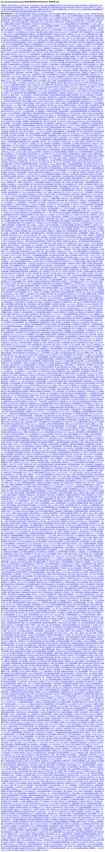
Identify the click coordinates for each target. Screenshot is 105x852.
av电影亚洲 (46, 271)
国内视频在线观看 (38, 834)
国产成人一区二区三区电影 (49, 141)
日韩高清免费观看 (14, 393)
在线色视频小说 (55, 64)
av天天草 (66, 458)
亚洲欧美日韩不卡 (33, 521)
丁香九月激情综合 (25, 444)
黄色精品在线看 (10, 704)
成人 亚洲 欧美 (36, 746)
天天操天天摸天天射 (96, 147)
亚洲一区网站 (11, 78)
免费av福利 (77, 688)
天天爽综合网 (14, 379)
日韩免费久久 (9, 231)
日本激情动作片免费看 (70, 70)
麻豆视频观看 (61, 765)
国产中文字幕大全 (41, 208)
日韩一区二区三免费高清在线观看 (84, 302)
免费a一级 (90, 517)
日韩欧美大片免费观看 (11, 551)
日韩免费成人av (93, 64)
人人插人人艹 (45, 198)
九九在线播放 (54, 665)
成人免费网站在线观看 (9, 176)
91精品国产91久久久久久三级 (90, 194)
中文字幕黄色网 (34, 196)
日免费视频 (16, 170)
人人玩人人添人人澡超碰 (88, 775)
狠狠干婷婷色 (69, 840)
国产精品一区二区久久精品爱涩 (88, 304)
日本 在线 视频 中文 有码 (69, 326)
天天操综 (31, 635)
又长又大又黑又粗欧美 (23, 448)
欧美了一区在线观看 (78, 844)
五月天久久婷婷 (21, 152)
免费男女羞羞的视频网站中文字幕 (77, 726)
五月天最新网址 (48, 123)
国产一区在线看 (63, 145)
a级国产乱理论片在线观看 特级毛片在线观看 (22, 836)
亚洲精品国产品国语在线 (78, 742)
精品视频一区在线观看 (75, 117)
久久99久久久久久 (78, 192)
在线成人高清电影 (90, 448)
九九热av (45, 850)
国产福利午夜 (14, 817)
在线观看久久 (66, 748)
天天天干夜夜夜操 (82, 582)
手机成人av (72, 46)
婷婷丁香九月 (77, 598)
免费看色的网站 (30, 369)
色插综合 (4, 458)
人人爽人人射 (38, 787)
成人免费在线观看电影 (27, 551)
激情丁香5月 (76, 115)
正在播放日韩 (96, 627)
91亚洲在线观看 (71, 420)
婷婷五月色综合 (91, 535)
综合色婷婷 (34, 763)
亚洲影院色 (24, 675)
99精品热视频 (33, 436)
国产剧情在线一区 (68, 413)
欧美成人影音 (87, 340)
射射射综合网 (18, 93)
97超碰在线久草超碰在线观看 (20, 537)
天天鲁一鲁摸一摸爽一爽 (90, 119)
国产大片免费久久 (71, 208)
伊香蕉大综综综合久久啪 (36, 698)
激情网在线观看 (75, 145)
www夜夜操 (5, 661)
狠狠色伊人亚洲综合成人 (39, 14)
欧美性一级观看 (32, 200)
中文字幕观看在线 (7, 519)
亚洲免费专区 (48, 671)
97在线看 (35, 273)
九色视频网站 (13, 828)
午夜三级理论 (96, 420)
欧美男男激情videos (64, 115)
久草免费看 (50, 797)
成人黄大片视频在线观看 (26, 466)
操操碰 (22, 221)
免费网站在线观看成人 (92, 592)
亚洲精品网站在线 (11, 761)
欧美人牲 (77, 505)
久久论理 (66, 385)
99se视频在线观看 (17, 56)
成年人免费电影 (22, 139)
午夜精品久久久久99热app (10, 342)
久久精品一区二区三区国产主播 (46, 137)
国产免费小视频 (31, 608)
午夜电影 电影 (18, 385)
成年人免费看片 (18, 219)
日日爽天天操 (14, 251)
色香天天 (11, 446)
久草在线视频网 (15, 383)
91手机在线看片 (57, 791)
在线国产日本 (50, 318)
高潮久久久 (43, 214)
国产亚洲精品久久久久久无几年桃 (63, 346)
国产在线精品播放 (60, 450)
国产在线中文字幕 (29, 237)
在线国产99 (97, 665)
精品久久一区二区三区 (62, 202)
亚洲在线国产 (35, 267)
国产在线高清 (25, 117)
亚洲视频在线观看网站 (90, 834)
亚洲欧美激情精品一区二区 (46, 485)
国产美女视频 (26, 547)
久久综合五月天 (13, 403)
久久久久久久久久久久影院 (51, 543)
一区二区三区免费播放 (42, 351)
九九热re (28, 275)
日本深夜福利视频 (85, 50)
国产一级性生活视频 (48, 251)
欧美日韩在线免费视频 (88, 227)
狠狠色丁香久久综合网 (46, 363)
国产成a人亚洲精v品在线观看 (83, 685)
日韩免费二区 (27, 489)
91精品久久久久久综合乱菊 (37, 661)
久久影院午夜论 (65, 399)
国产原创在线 (36, 62)
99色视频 (6, 22)
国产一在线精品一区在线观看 (21, 775)
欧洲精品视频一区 (20, 584)
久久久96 (56, 190)
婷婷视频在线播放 (60, 464)
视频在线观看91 (72, 50)
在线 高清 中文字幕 (86, 298)
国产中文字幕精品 (90, 452)
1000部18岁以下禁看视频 (55, 76)
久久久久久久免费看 (82, 771)
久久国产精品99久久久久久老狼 (14, 91)
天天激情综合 (69, 22)
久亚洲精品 (12, 428)
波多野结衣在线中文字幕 (27, 52)
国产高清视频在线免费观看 (51, 174)
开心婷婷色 (24, 507)
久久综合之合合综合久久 (59, 89)
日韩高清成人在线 (73, 775)
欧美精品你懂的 (24, 799)
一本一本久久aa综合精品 (43, 131)
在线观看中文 (34, 314)
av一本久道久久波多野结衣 (14, 647)
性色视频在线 (57, 627)
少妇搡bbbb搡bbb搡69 (12, 221)
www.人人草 (12, 66)
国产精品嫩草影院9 (55, 168)
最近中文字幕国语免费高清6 (33, 480)
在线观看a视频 (11, 158)
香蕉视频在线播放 (64, 324)
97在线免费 (49, 233)
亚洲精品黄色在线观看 (67, 819)
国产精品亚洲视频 (44, 304)
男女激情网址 (50, 170)
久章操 (60, 493)
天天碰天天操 (36, 24)
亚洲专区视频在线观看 (9, 466)
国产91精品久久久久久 (57, 52)
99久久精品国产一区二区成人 (94, 819)
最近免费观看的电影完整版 (83, 300)
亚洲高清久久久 (78, 580)
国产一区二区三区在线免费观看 (17, 196)
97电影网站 (77, 834)
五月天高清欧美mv (29, 791)
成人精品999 (88, 16)
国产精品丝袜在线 (39, 574)
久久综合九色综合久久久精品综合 (75, 558)
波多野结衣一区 (95, 74)
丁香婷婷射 (66, 166)
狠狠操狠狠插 (35, 340)
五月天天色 (76, 679)
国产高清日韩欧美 (65, 223)
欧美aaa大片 (93, 422)
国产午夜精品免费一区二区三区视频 (91, 32)
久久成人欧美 (34, 269)
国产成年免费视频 (27, 633)
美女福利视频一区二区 (25, 497)
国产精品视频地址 (14, 450)
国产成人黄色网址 (51, 324)
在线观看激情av (96, 683)
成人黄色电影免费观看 (23, 359)
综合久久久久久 (97, 807)
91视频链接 (59, 458)
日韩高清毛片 (27, 182)
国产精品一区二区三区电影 (68, 107)
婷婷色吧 (76, 229)
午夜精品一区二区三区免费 (60, 750)
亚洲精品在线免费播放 (40, 158)
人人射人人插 (24, 706)
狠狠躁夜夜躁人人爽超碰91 (57, 93)
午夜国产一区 (8, 93)
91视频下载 (50, 574)
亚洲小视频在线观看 (67, 826)
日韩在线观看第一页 (89, 409)
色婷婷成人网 (17, 310)
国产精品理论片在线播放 (33, 316)
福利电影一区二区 (38, 450)
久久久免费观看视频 (67, 665)
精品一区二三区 (15, 482)
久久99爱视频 (24, 767)
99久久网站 (25, 314)
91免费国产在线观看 (73, 612)
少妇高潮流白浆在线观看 (40, 16)
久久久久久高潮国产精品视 (57, 18)
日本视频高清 (60, 495)
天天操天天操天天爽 (67, 91)
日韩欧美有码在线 (88, 137)
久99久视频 (5, 135)
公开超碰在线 (33, 363)
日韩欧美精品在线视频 (16, 830)
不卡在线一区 (98, 801)
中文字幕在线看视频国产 (77, 836)
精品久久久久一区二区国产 (53, 531)
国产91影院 (20, 645)
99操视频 (94, 60)
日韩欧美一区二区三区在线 (70, 379)
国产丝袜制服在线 (11, 610)
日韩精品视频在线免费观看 (85, 377)
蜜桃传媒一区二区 (43, 582)
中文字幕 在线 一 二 (66, 509)
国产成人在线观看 (62, 269)
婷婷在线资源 (56, 217)
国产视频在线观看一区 (41, 562)
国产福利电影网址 (92, 629)
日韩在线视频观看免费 (89, 411)
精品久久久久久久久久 (33, 649)
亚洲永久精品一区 (12, 706)
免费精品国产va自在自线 (45, 42)
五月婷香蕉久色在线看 (61, 233)
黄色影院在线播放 (58, 418)
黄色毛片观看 (62, 83)
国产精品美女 (48, 694)
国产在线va (38, 302)
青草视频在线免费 (37, 324)
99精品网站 (40, 460)
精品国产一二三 (37, 671)
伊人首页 (21, 229)
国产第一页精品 (85, 683)
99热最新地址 (99, 464)
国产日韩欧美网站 (33, 141)
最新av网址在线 (64, 470)
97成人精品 (61, 631)
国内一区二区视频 (7, 485)
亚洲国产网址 (24, 517)
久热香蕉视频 (90, 718)
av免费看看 (13, 692)
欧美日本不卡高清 (86, 838)
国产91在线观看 (67, 229)
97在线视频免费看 (19, 409)
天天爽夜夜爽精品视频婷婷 (38, 549)
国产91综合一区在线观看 (73, 846)
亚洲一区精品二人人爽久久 (36, 225)
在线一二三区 (54, 405)
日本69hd (67, 474)
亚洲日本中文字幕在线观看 (12, 472)
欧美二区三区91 (31, 832)
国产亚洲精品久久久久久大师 (30, 64)
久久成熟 (66, 515)
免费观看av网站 (15, 840)
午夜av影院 (100, 407)
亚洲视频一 (93, 848)
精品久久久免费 (43, 771)
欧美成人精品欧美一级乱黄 (87, 787)
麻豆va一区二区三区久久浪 (32, 310)
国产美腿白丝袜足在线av (12, 314)
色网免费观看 (68, 493)
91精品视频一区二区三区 (93, 436)
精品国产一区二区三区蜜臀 (84, 826)
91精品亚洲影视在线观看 (36, 643)
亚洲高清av (31, 131)
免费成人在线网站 (83, 245)
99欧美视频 (90, 836)
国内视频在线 (39, 219)
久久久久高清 (78, 791)
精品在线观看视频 (9, 430)
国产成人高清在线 (46, 647)
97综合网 (71, 158)
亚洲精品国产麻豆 (20, 304)
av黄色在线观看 (67, 594)
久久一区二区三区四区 (39, 590)
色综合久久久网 (72, 781)
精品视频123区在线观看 (49, 618)
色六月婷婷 (84, 842)
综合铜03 (6, 426)
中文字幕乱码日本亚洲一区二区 (45, 576)
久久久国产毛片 (10, 702)
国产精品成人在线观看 (46, 773)
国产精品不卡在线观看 (55, 99)
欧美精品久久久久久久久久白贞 (53, 24)
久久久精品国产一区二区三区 (11, 755)
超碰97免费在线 (6, 353)
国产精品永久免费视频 (81, 509)
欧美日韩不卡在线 (16, 237)
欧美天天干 (34, 742)
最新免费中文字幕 (42, 730)
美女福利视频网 (79, 156)
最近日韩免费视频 (11, 659)
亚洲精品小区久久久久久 (43, 30)
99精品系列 (72, 491)
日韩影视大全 (46, 346)
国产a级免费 (14, 799)
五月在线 (23, 531)
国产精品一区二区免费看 (34, 757)
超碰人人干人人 (79, 257)
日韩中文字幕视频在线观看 (44, 511)
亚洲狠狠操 (19, 485)
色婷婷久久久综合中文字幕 (44, 103)
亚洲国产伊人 (67, 261)
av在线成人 (12, 338)
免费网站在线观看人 (67, 828)
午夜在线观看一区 (93, 813)
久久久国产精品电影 (41, 168)
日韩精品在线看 (33, 115)
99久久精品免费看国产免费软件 (77, 52)
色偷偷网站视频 (13, 64)
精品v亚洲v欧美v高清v (73, 72)
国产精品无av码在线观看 (55, 336)
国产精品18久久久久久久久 (40, 60)
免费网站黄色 (99, 357)
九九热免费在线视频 (67, 225)
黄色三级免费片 (55, 20)
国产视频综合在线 (77, 135)
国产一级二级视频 (43, 85)
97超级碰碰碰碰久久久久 (74, 614)
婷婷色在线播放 (15, 523)
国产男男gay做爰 (75, 119)
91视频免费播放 (85, 139)
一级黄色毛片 (81, 549)
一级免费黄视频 (28, 326)
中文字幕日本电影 (40, 150)
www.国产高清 (85, 590)
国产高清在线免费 (47, 584)
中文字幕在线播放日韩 (75, 450)
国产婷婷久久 (84, 767)
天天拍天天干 (10, 649)
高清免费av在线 (6, 409)
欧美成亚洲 (57, 182)
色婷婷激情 (97, 48)
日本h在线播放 (95, 217)
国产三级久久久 (61, 219)
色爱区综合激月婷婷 (91, 442)
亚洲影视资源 (76, 409)
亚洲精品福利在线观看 (71, 683)
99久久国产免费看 (59, 420)
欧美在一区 (31, 357)
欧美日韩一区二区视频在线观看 (17, 515)
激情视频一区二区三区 (35, 48)
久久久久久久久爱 (72, 239)
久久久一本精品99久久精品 (93, 281)
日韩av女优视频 (60, 103)
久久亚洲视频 (78, 681)
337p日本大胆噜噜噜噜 (84, 160)
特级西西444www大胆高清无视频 (14, 401)
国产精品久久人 (78, 436)
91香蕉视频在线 (71, 537)
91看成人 (56, 714)
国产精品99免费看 (25, 570)
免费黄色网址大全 (85, 70)
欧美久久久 (84, 405)
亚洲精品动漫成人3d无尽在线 (65, 574)
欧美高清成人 (58, 298)
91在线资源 (20, 842)
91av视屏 (21, 46)
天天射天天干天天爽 (68, 40)
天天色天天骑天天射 (31, 235)
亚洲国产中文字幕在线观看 (20, 826)
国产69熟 (47, 616)
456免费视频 (9, 304)
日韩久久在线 (31, 85)
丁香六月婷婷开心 (73, 600)
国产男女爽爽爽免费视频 (93, 466)
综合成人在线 (83, 426)
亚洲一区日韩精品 (71, 255)
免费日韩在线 (90, 631)
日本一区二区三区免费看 (76, 657)
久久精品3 (42, 712)
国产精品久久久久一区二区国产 (57, 736)
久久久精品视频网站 (56, 279)
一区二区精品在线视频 (17, 261)
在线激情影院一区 (42, 848)
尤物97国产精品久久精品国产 (63, 740)
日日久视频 (48, 415)
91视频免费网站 (56, 133)
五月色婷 (85, 83)
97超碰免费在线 (26, 113)
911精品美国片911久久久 (28, 40)
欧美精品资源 (21, 225)
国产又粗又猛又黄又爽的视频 (15, 757)
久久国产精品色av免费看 (31, 58)
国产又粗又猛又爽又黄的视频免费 (21, 68)
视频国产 (74, 533)
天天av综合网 (77, 357)
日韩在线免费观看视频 (70, 314)
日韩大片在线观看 (63, 204)
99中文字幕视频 (42, 253)
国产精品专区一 (63, 253)
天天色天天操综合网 (89, 334)
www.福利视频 (77, 64)
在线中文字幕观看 (25, 318)
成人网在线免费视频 (89, 763)
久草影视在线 (56, 143)
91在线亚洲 (71, 263)
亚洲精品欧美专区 (16, 489)
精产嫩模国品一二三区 (56, 549)
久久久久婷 (5, 653)
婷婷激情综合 (33, 304)
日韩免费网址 (5, 775)
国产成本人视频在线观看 (57, 14)
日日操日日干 (58, 434)
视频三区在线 (40, 170)
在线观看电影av (57, 30)
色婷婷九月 (33, 375)
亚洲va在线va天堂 (26, 817)
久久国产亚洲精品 (81, 91)
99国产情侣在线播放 (57, 663)
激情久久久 (19, 809)
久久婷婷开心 (63, 700)
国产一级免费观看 (81, 158)
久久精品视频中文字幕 (21, 625)
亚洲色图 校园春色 (42, 663)
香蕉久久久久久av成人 (64, 572)
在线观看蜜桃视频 (20, 744)
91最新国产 (7, 62)
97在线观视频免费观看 (71, 298)
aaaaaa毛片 (49, 113)
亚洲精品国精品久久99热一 (49, 277)
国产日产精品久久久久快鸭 (82, 355)
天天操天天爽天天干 (34, 174)
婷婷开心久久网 (24, 426)
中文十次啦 (17, 499)
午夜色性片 (83, 200)
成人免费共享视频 (86, 131)
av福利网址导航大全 (96, 511)
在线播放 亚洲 (65, 519)
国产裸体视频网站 (76, 166)
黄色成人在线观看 (86, 805)
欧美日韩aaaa (87, 359)
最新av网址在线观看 (17, 493)
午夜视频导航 (99, 785)
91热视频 (65, 489)
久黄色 (72, 675)
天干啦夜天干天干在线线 (73, 456)
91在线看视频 (14, 89)
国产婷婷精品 (11, 505)
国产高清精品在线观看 (58, 263)
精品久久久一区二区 (66, 724)
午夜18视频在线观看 (36, 525)
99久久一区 (27, 472)
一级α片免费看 (16, 123)
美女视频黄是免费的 (23, 60)
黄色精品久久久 (92, 391)
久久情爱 (41, 338)
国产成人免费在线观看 (26, 750)
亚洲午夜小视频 (98, 663)
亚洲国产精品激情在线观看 (15, 848)
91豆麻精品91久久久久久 (34, 91)
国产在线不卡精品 (47, 267)
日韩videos (91, 759)
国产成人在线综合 (52, 643)
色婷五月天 (36, 769)
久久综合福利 (35, 296)
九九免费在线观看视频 (19, 819)
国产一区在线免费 (98, 482)
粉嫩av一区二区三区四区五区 (42, 740)
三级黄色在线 (58, 653)
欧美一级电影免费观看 (11, 730)
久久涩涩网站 (20, 649)
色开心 (57, 519)
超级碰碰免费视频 (17, 535)
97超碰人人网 (31, 42)
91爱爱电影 (56, 482)
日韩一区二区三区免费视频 (46, 554)
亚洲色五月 (86, 72)
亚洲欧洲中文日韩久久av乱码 (89, 655)
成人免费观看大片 (50, 117)
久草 (11, 742)
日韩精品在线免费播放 (50, 513)
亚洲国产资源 (80, 438)
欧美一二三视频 (73, 139)
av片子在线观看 (82, 649)
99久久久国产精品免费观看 (40, 501)
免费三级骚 (5, 722)
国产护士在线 (43, 558)
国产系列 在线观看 (7, 809)
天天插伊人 (93, 527)
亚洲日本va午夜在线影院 (64, 257)
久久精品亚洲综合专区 (39, 752)
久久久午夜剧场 (46, 190)
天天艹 (5, 413)
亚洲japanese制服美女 (35, 152)
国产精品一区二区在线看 (30, 529)
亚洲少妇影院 (10, 200)
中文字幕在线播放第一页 (65, 300)
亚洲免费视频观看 (78, 645)
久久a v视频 (95, 811)
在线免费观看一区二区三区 (75, 480)
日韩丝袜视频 (69, 361)
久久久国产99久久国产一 (81, 659)
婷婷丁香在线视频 (7, 787)
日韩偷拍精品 (93, 653)
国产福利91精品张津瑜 (57, 255)
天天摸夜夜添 (86, 679)
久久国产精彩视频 (50, 690)
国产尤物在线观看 (54, 176)
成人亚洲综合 (46, 718)
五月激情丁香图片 (49, 765)
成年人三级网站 (79, 493)
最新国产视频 (50, 675)
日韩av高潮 (29, 168)
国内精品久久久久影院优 (83, 310)
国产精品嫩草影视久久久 (18, 265)
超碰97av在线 (22, 779)
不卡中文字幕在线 (71, 428)
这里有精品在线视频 (73, 637)
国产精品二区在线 (87, 757)
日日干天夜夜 (33, 828)
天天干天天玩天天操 (85, 537)
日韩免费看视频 (72, 231)
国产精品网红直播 (91, 497)
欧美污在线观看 (78, 815)
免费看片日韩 (69, 661)
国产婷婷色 (12, 174)
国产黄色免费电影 (42, 405)
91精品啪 (13, 562)
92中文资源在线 (46, 196)
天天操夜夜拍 (41, 716)
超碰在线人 (21, 176)
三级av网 (11, 726)
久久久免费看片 (94, 379)
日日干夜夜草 (20, 198)
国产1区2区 (57, 344)
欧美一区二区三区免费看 (84, 716)
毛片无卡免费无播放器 (76, 718)
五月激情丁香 (21, 844)
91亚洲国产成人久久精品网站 (57, 97)
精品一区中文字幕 (39, 667)
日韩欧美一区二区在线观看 (15, 838)
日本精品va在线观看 (42, 446)
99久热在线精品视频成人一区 (11, 97)
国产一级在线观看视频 (18, 357)
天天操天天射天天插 (66, 393)
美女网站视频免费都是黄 (28, 442)
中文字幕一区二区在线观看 (22, 178)
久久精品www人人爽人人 (64, 251)
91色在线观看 (44, 828)
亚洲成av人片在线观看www (56, 50)
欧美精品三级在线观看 (41, 95)
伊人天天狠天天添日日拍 (23, 210)
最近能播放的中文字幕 (11, 214)
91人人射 (21, 381)
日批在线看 (26, 267)
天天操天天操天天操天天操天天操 (39, 166)
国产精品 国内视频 (88, 383)
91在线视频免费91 (79, 487)
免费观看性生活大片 (79, 803)
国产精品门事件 (31, 773)
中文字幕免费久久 (96, 133)
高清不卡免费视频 (9, 239)
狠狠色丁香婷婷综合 (27, 738)
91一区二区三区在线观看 (82, 594)
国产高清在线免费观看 (9, 681)
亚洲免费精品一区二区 (92, 190)
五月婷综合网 (19, 302)
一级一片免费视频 (46, 26)
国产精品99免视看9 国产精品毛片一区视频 (34, 846)
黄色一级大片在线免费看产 (20, 296)
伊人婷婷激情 (29, 302)
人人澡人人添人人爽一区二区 (65, 38)
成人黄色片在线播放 (20, 566)
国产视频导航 (45, 133)
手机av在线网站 (13, 801)
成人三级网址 (29, 474)
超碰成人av (23, 145)
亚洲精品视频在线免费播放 (77, 97)
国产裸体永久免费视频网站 (79, 233)
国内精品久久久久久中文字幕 (91, 101)
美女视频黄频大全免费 (80, 54)
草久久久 (35, 594)
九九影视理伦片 (80, 365)
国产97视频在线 (51, 706)
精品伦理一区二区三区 (55, 105)
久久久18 (89, 48)
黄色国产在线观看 (97, 651)
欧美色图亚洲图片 (48, 310)
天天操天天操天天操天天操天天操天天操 (85, 162)
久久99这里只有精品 (81, 673)
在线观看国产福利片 (81, 393)
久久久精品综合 (69, 30)
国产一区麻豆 (71, 720)
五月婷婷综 (86, 133)
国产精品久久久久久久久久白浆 (61, 466)
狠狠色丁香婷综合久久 (37, 706)
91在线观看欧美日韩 (76, 281)
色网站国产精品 (69, 501)
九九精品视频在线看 (24, 259)
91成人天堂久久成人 (41, 279)
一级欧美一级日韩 (96, 720)
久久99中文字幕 (51, 44)
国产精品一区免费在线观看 (27, 688)
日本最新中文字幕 (30, 485)
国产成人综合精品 (91, 472)
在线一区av (84, 379)
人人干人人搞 (72, 265)
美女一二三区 (47, 212)
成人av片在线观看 (49, 440)
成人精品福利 (84, 586)
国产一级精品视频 (73, 371)
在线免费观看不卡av (31, 700)
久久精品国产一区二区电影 (37, 202)
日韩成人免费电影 (59, 312)
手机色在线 (50, 495)
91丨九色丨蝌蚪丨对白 (91, 219)
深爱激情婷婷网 (12, 330)
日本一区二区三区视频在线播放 (77, 848)
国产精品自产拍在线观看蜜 (82, 318)
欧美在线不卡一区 (19, 70)
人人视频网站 (23, 217)
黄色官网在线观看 (19, 353)
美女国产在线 (71, 604)
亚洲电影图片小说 (35, 271)
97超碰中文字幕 (42, 227)
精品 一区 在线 (26, 273)
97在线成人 (58, 606)
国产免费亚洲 (89, 312)
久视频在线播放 (9, 24)
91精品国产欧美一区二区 (74, 578)
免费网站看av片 (47, 746)
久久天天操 (37, 249)
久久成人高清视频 (20, 783)
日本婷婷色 (9, 480)
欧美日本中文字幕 (14, 273)
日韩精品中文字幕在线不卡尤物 (34, 288)
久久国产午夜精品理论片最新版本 (15, 87)
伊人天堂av (39, 326)
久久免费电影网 (88, 357)
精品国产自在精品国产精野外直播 (47, 470)
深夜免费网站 (81, 432)
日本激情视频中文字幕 (89, 564)
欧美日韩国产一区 (74, 623)
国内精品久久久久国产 (52, 799)
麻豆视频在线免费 (34, 584)
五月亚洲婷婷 (57, 487)
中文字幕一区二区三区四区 (54, 629)
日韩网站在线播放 (84, 336)
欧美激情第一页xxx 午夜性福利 (53, 391)
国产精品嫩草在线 (63, 507)
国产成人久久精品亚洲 (78, 517)
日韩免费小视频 (23, 233)
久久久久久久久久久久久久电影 (66, 787)
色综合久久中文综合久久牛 (78, 521)
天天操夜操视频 (28, 111)
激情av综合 (30, 208)
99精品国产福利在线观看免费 (32, 123)
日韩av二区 (86, 210)
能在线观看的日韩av (27, 170)
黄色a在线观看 (48, 275)
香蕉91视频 (61, 389)
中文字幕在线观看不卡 (9, 156)
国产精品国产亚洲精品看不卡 (63, 647)
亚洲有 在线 (92, 308)
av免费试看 (14, 233)
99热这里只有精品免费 (35, 172)
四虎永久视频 (48, 32)
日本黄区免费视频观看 (19, 698)
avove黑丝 (74, 399)
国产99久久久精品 (42, 52)
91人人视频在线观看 (21, 549)
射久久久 (23, 48)
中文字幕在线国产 (71, 426)
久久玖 (37, 83)
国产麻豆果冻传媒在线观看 (14, 452)
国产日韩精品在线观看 (56, 661)
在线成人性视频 (80, 263)
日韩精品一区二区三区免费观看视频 (46, 692)
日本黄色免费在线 (89, 614)
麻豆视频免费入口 (29, 312)
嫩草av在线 (24, 665)
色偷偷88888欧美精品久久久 (43, 696)
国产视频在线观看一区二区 (73, 696)
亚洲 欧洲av (5, 265)
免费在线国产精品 (73, 26)
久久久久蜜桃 (71, 172)
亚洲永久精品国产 (69, 271)
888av (37, 503)
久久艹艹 (9, 143)
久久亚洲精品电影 (68, 176)
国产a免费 (15, 850)
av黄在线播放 (29, 422)
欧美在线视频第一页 (63, 170)
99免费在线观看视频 (81, 511)
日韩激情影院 (83, 755)
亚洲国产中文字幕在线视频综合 (69, 618)
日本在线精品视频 (48, 72)
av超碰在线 (99, 188)
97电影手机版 (55, 292)
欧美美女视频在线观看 (57, 426)
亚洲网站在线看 (19, 728)
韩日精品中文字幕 (75, 334)
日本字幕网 (76, 669)
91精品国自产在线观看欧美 (66, 716)
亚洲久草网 (76, 249)
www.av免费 (35, 685)
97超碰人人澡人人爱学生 (33, 627)
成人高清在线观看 (9, 763)
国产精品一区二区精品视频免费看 (55, 152)
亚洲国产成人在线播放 (72, 590)
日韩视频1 (10, 503)
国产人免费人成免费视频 (42, 188)
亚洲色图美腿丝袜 (92, 432)
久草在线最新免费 (96, 208)
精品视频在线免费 (29, 663)
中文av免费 (39, 694)
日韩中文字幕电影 (56, 330)
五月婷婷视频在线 (71, 336)
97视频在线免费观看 (66, 513)
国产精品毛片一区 (86, 531)
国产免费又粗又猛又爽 (51, 377)
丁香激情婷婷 (98, 706)
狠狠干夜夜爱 (91, 178)
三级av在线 (42, 97)
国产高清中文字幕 (12, 48)
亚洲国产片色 (60, 101)
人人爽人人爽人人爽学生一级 (78, 633)
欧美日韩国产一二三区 (44, 535)
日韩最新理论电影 (29, 20)
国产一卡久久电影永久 (22, 777)
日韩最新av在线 (60, 231)
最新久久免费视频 (97, 822)
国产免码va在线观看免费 (18, 655)
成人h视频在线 (54, 826)
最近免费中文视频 (52, 738)
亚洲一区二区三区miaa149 (72, 133)
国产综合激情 (13, 420)
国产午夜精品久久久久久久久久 (84, 338)
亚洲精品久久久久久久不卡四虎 (55, 172)
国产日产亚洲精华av (65, 659)
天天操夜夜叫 (17, 574)
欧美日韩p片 (5, 18)
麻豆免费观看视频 (30, 93)
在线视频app (66, 20)
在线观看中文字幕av (45, 669)
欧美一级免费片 (28, 281)
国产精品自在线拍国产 (64, 338)
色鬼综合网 (43, 401)
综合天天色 (45, 286)
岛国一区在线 (52, 80)
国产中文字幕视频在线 (50, 74)
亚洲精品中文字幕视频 (83, 562)
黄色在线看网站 (78, 196)
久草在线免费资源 (69, 649)
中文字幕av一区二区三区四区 (73, 635)
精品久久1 (29, 261)
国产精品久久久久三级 (70, 415)
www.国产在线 (52, 381)
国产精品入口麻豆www (58, 239)
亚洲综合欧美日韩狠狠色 (90, 249)
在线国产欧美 (59, 22)
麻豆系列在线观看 (66, 436)
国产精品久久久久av (86, 314)
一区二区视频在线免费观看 (41, 547)
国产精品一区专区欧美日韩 (63, 677)
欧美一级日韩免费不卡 (39, 537)
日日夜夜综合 (48, 302)
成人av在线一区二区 (84, 418)
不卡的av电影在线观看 (8, 139)
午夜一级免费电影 (12, 671)
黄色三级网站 (69, 547)
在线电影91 (68, 249)
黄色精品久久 (87, 769)
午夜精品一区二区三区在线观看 (71, 568)
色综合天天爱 (38, 261)
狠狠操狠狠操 (66, 64)
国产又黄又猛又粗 (84, 625)
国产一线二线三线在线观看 (51, 625)
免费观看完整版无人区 (62, 113)
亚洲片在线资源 (23, 513)
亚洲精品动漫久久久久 (15, 432)
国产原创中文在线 (17, 422)
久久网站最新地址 (72, 801)
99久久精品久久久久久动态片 (75, 76)
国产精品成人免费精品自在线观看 (66, 267)
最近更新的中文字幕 (8, 277)
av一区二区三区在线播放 (37, 204)
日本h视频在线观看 (34, 265)
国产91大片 (93, 671)
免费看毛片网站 (91, 294)
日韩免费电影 (26, 450)
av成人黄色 (33, 186)
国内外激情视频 (46, 714)
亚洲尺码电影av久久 (35, 154)
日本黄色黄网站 (38, 631)
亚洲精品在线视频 (55, 127)
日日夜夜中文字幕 (82, 752)
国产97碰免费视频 (71, 663)
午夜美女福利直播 (15, 805)
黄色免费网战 (88, 746)
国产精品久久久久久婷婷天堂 (23, 568)
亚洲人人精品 (88, 454)
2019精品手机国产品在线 (70, 838)
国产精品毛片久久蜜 (45, 375)
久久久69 (58, 214)
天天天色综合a (62, 121)
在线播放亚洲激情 (59, 775)
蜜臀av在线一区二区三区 (29, 162)
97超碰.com (38, 702)
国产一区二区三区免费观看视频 (40, 139)
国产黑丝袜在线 (20, 200)
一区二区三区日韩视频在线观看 (72, 16)
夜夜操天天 (78, 724)
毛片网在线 (15, 752)
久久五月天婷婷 (34, 127)
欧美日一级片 (65, 36)
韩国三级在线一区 (44, 119)
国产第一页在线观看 (78, 342)
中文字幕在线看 (61, 247)
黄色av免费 (30, 694)
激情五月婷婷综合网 (85, 663)
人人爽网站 (62, 210)
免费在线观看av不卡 (79, 178)
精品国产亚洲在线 (20, 635)
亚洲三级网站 (79, 661)
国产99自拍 (88, 580)
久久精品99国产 (13, 476)
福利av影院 (56, 326)
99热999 (12, 842)
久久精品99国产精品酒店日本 (27, 156)
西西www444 (69, 424)
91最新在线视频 (64, 643)
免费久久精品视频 (28, 105)
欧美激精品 (19, 454)
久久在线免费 (27, 787)
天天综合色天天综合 (40, 596)
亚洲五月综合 (31, 848)
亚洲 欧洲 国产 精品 (19, 188)
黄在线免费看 (68, 446)
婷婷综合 (37, 568)
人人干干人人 (21, 704)
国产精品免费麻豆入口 (70, 395)
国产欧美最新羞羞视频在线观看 (90, 241)
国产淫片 (86, 214)
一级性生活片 (70, 545)
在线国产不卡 (24, 850)
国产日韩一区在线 (60, 657)
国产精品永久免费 (53, 667)
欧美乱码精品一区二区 (59, 789)
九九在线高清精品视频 (62, 442)
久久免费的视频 (94, 505)
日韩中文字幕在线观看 (28, 253)
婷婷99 (83, 515)
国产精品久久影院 (93, 487)
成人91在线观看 (26, 399)
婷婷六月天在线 (7, 625)
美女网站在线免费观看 (14, 791)
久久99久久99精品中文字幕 (90, 115)
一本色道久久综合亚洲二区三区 (40, 217)
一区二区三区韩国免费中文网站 (51, 180)
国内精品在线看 (50, 334)
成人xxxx (6, 493)
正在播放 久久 (13, 184)
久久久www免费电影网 (11, 85)
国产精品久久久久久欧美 (39, 639)
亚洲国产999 (84, 259)
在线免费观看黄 (16, 669)
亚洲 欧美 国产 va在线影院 (85, 375)
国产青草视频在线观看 (28, 379)
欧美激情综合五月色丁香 (68, 692)
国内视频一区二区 (53, 206)
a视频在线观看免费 (80, 653)
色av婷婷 (79, 271)
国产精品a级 (41, 495)
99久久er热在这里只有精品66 (49, 87)
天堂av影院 (53, 539)
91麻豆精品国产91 (87, 669)
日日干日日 (96, 415)
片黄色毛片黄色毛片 (96, 752)
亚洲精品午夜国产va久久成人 (93, 560)
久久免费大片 (14, 665)
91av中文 (16, 444)
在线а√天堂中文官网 (36, 690)
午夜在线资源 (57, 683)
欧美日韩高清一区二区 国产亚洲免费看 (79, 320)
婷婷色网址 (83, 85)
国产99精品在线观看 (33, 198)
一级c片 (10, 464)
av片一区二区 (9, 275)
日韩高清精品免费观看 (69, 625)
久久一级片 (37, 373)
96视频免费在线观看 (43, 720)
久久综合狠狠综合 (93, 202)
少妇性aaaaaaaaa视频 (51, 566)
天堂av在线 (54, 48)
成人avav (53, 560)
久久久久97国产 (16, 76)
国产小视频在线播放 (8, 598)
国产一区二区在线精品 (23, 834)
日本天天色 (87, 651)
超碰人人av (33, 588)
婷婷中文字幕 (83, 255)
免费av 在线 (100, 42)
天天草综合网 (75, 194)
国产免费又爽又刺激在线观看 (13, 527)
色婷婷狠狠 (16, 113)
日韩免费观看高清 (57, 547)
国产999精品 (12, 545)
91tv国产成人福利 (41, 28)
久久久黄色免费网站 (81, 671)
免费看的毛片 (54, 828)
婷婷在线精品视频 (19, 42)
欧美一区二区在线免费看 (18, 793)
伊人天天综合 (98, 495)
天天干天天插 (58, 588)
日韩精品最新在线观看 (26, 330)
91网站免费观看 (30, 493)
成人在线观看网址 (91, 58)
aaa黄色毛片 (91, 515)
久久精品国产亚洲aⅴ (83, 168)
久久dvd (30, 673)
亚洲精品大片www (82, 491)
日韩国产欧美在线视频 (22, 519)
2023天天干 (84, 180)
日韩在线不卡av (80, 292)
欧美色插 (52, 397)
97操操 (40, 765)
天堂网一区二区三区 (8, 152)
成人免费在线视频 (9, 683)
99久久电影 (18, 503)
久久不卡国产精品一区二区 (53, 438)
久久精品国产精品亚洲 (49, 83)
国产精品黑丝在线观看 (26, 692)
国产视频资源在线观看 (17, 602)
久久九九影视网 (12, 46)
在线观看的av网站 (37, 458)
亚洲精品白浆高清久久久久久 (87, 46)
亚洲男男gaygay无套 (24, 158)
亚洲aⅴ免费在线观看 (75, 381)
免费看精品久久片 (82, 306)
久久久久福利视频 (93, 566)
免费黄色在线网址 (70, 105)
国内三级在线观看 (32, 759)
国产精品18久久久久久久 (30, 393)
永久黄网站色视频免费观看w (36, 336)
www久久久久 (71, 304)
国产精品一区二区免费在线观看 (18, 621)
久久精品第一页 (96, 225)
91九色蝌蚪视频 (7, 119)
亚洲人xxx (57, 147)
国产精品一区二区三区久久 (89, 618)
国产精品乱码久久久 (33, 353)
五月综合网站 (41, 365)
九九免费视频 (39, 111)
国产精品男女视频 (67, 673)
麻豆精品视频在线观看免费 (55, 527)
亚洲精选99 (71, 74)
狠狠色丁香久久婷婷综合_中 (75, 631)
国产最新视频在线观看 (45, 34)
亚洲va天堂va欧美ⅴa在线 (25, 239)
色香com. (87, 60)
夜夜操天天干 (84, 399)
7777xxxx (34, 359)
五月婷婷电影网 (83, 107)
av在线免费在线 (81, 30)
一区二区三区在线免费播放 (65, 310)
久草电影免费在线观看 (11, 846)
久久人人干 (24, 436)
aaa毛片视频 (9, 578)
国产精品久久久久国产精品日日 (28, 243)
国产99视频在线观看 (52, 564)
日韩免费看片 (10, 454)
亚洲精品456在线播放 (43, 482)
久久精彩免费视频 (21, 533)
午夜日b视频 (29, 478)
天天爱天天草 (60, 651)
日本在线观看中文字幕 (96, 105)
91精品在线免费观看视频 (25, 606)
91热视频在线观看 (51, 111)
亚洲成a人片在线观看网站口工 (34, 44)
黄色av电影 (49, 22)
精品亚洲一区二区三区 (11, 334)
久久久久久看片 (28, 503)
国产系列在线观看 (27, 383)
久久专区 (13, 166)
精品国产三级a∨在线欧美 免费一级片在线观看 (40, 452)
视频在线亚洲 (39, 586)
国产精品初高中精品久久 (29, 811)
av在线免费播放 (75, 403)
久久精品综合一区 (11, 415)
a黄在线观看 (80, 40)
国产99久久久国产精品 (60, 805)
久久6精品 (36, 210)
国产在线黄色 (13, 594)
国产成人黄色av (76, 113)
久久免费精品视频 (55, 824)
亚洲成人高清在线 (75, 383)
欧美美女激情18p (95, 296)
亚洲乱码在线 (63, 596)
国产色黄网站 (82, 172)
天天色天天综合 (96, 170)
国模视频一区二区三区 (83, 675)
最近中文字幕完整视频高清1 (49, 655)
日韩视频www (45, 348)
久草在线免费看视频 (73, 101)
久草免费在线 (65, 667)
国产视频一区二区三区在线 (80, 170)
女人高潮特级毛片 (85, 123)
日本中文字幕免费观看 (87, 584)
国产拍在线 (52, 610)
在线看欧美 (26, 685)
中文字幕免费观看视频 (20, 34)
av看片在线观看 (71, 523)
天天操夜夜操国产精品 (13, 223)
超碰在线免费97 (50, 631)
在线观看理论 (32, 320)
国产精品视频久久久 (87, 600)
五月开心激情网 (25, 671)
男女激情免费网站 (65, 738)
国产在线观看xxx (33, 744)
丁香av (49, 505)
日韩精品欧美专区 (84, 420)
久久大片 (89, 277)
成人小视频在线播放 (68, 582)
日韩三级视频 (39, 334)
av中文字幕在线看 (95, 267)
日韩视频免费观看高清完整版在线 (52, 783)
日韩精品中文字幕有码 (54, 241)
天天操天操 (82, 777)
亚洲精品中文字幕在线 (62, 592)
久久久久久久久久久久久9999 (61, 351)
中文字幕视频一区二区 (65, 610)
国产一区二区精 (96, 353)
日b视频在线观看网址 (71, 288)
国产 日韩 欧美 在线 (87, 188)
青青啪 (31, 407)
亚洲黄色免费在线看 (28, 720)
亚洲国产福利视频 (21, 231)
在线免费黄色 (59, 468)
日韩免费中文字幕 (77, 442)
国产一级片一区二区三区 (39, 679)
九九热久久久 (75, 204)
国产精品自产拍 (70, 418)
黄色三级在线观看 (82, 720)
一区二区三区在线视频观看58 (44, 474)
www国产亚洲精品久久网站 (29, 801)
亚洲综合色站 (96, 139)
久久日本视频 (42, 93)
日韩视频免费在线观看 (56, 407)
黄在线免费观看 (87, 145)
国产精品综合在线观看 (83, 840)
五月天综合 (76, 188)
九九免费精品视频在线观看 (12, 326)
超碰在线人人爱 (27, 824)
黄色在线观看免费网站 (94, 253)
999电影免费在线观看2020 (95, 76)
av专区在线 (44, 58)
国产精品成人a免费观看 (65, 497)
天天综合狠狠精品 (11, 740)
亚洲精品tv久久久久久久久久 (35, 411)
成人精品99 (94, 143)
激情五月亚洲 (37, 399)
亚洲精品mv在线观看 (62, 363)
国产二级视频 (80, 279)
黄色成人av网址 (86, 154)
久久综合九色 (46, 777)
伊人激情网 (9, 178)
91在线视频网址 (66, 685)
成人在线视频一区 (12, 570)
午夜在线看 (57, 669)
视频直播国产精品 (60, 830)
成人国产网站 (79, 361)
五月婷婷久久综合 (76, 507)
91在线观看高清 (68, 156)
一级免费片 (49, 677)
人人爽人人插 (6, 34)
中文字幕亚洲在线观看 (34, 641)
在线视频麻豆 (52, 135)
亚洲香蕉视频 (98, 196)
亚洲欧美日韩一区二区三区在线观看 (54, 154)
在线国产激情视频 (16, 653)
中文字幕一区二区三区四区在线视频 (13, 759)
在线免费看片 (11, 225)
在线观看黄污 (22, 202)
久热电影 (19, 543)
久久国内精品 (63, 137)
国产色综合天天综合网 (35, 32)
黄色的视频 (11, 391)
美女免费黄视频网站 (17, 38)
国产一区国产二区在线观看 (83, 184)
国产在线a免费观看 (66, 714)
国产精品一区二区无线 (67, 306)
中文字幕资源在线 (7, 302)
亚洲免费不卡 (87, 568)
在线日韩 (13, 365)
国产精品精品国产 (78, 182)
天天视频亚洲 (35, 777)
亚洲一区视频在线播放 (11, 556)
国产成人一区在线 (23, 377)
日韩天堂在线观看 (77, 519)
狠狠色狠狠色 (10, 533)
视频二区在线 (78, 446)
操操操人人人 (35, 78)
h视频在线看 (42, 645)
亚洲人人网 (18, 58)
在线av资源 (70, 389)
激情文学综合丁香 (83, 822)
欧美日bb (57, 694)
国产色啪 (21, 168)
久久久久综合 (62, 28)
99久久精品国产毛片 (28, 223)
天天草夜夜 (38, 245)
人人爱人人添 (80, 665)
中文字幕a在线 (20, 608)
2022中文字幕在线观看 (93, 121)
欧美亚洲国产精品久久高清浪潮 (91, 174)
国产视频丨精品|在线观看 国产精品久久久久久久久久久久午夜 (60, 763)
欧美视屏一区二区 (48, 247)
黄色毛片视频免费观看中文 (61, 793)
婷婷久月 (62, 801)
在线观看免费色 (91, 730)
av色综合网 (28, 72)
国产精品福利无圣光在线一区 (34, 527)
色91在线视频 (65, 342)
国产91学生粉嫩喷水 (53, 722)
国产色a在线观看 (30, 306)
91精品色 (88, 665)
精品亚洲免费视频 (82, 74)
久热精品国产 (20, 247)
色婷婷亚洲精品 (56, 462)
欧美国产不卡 (61, 245)
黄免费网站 (51, 651)
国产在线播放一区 (37, 519)
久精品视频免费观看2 (67, 190)
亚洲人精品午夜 (41, 637)
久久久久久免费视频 (27, 334)
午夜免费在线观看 (7, 438)
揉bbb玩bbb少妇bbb (59, 34)
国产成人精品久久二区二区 (77, 308)
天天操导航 (70, 312)
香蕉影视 (86, 269)
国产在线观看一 (72, 755)
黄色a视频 (96, 389)
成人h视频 (4, 716)
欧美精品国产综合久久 (9, 497)
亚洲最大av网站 (93, 405)
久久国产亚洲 (90, 22)
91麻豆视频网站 (13, 509)
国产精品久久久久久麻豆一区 (72, 214)
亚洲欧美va (32, 34)
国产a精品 (21, 336)
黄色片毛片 (27, 255)
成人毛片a (68, 580)
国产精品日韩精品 (14, 592)
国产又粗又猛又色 (57, 85)
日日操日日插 (13, 217)
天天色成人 (90, 602)
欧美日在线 (10, 121)
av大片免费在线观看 (8, 198)
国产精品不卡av (10, 160)
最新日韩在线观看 (9, 765)
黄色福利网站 (10, 30)
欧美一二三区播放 (58, 726)
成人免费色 (53, 357)
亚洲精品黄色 (57, 156)
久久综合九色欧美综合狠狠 (85, 545)
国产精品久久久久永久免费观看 (82, 470)
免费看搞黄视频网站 (74, 210)
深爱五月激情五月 (86, 103)
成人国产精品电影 (41, 539)
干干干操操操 (44, 801)
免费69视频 (5, 562)
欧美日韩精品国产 (60, 265)
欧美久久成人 (26, 74)
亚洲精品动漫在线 (22, 807)
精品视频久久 (32, 194)
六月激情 (51, 214)
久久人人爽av (21, 180)
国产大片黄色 (66, 147)
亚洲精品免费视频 (63, 539)
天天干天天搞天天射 (75, 340)
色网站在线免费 (92, 261)
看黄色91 (93, 767)
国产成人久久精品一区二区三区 (39, 515)
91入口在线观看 (30, 842)
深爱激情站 (64, 521)
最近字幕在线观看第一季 (39, 426)
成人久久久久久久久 (47, 614)
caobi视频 (87, 811)
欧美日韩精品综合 (83, 604)
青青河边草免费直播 (60, 46)
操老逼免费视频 (70, 24)
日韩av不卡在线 (33, 87)
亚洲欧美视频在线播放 (36, 36)
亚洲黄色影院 (67, 679)
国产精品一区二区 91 (24, 284)
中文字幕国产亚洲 (45, 200)
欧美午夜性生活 (75, 706)
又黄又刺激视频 (93, 521)
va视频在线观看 (98, 16)
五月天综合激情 (65, 162)
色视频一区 (59, 322)
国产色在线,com (9, 294)
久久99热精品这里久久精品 (45, 369)
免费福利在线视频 (78, 48)
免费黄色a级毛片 (66, 206)
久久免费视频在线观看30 (25, 702)
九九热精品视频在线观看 (46, 320)
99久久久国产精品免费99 (90, 489)
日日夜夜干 (45, 64)
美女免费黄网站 (40, 635)
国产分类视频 (78, 610)
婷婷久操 (62, 813)
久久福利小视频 (89, 87)
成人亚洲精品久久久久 (37, 807)
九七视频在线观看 (7, 109)
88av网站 (84, 505)
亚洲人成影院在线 (49, 300)
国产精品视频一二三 (58, 720)
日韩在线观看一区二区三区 (51, 517)
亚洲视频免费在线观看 (30, 164)
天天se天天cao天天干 (61, 32)
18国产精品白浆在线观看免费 (35, 241)
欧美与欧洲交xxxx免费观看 (45, 551)
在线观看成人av (9, 474)
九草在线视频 (73, 586)
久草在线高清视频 (32, 712)
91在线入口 (5, 210)
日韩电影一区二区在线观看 (92, 750)
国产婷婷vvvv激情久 (79, 430)
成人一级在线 (37, 275)
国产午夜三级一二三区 (35, 566)
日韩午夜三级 (18, 554)
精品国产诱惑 (34, 395)
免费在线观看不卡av (15, 192)
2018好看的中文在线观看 (92, 346)
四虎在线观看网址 (67, 562)
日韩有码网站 (69, 365)
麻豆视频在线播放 (74, 464)
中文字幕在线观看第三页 (56, 422)
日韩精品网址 (88, 791)
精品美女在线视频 (30, 56)
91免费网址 (66, 217)
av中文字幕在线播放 (91, 135)
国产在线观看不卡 (7, 58)
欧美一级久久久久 (53, 66)
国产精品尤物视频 (48, 641)
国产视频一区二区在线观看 (56, 294)
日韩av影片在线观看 (39, 76)
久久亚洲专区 (93, 54)
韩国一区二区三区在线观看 (94, 574)
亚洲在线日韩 (88, 507)
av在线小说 (7, 212)
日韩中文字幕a (87, 539)
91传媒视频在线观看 (42, 466)
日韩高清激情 (23, 525)
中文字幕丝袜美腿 (87, 204)
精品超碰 (82, 42)
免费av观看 (83, 326)
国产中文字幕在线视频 (40, 176)
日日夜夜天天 (21, 174)
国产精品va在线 (33, 655)
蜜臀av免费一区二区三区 (87, 231)
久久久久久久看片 (16, 255)
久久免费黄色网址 (27, 586)
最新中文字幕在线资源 (62, 403)
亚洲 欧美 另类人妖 (86, 801)
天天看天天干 (27, 574)
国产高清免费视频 (82, 24)
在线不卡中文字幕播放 (41, 292)
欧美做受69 (98, 795)
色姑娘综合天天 (62, 334)
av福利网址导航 (60, 359)
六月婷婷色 (28, 653)
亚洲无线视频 (49, 432)
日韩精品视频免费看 (25, 415)
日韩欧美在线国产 (83, 150)
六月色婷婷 (18, 787)
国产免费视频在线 (20, 560)
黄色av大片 (46, 249)
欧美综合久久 (40, 779)
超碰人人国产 (23, 407)
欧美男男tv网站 (75, 36)
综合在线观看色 (44, 436)
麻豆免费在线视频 (24, 147)
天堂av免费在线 (37, 616)
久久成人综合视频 (32, 728)
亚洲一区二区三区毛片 (81, 206)
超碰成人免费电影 (95, 710)
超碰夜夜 (47, 48)
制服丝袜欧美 (90, 42)
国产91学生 (45, 127)
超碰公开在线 (87, 113)
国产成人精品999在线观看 (62, 212)
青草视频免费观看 (40, 50)
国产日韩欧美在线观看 (63, 178)
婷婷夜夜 (93, 28)
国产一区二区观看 (56, 771)
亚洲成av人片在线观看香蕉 (90, 125)
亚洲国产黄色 (37, 74)
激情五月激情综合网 (88, 736)
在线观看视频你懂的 (81, 708)
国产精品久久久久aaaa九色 (76, 93)
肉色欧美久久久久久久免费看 (94, 117)
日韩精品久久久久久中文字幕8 (69, 125)
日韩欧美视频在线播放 (33, 190)
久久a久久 (19, 614)
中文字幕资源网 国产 (23, 501)
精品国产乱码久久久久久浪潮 (74, 728)
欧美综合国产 (95, 251)
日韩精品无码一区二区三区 (61, 192)
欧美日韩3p (23, 795)
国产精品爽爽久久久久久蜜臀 (11, 107)
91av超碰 (31, 54)
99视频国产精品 (6, 312)
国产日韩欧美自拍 (67, 482)
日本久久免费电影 (87, 464)
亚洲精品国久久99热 (54, 767)
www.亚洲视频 (6, 322)
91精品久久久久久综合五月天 (48, 355)
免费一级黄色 (8, 308)
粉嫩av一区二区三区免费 (76, 730)
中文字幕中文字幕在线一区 (78, 89)
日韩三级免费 (65, 87)
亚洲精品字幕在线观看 (54, 635)
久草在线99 (75, 68)
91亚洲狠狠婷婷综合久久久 (59, 286)
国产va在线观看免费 (35, 344)
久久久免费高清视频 (74, 129)
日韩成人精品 (93, 781)
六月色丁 (14, 147)
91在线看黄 (99, 95)
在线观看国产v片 (33, 793)
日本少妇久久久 (56, 271)
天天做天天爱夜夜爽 (33, 229)
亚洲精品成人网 (22, 765)
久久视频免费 (81, 629)
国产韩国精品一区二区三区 (91, 403)
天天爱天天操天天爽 (10, 612)
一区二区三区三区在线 (85, 795)
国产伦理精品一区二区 (70, 127)
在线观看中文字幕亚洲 (33, 247)
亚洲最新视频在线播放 (87, 127)
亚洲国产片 (13, 381)
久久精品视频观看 (64, 188)
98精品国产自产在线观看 (19, 661)
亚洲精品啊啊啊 (16, 732)
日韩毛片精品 (13, 779)
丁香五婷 (29, 373)
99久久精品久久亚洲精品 (86, 78)
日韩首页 (95, 446)
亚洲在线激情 (73, 42)
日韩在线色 (82, 428)
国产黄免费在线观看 (20, 346)
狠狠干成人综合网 (50, 121)
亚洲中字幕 (75, 541)
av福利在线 (92, 572)
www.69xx (14, 328)
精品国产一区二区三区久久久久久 (12, 190)
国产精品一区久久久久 (13, 586)
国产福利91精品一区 (37, 677)
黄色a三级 (79, 346)
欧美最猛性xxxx (40, 598)
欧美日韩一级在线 (91, 815)
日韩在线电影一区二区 (53, 834)
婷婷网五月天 (52, 596)
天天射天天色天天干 (38, 722)
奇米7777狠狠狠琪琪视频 (39, 826)
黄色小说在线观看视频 (63, 54)
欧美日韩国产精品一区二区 (80, 773)
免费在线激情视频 (34, 795)
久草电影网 (37, 489)
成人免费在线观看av (26, 50)
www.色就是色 (55, 379)
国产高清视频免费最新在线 (41, 428)
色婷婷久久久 (79, 497)
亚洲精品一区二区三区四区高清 (83, 95)
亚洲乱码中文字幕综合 (17, 133)
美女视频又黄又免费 (51, 125)
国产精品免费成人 (46, 259)
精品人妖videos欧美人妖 (76, 121)
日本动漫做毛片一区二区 (47, 164)
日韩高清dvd (18, 480)
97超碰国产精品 (91, 156)
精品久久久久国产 (38, 318)
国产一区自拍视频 (65, 48)
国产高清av (89, 785)
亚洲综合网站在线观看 (64, 318)
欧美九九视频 (42, 18)
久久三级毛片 (64, 742)
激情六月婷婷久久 (14, 245)
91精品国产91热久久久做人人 (52, 316)
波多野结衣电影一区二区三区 (80, 363)
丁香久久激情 (97, 70)
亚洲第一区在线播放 (51, 819)
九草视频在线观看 (79, 602)
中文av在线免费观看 (15, 281)
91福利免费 (19, 332)
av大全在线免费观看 (71, 123)
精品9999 (9, 42)
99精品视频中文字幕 (66, 186)
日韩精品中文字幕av (45, 688)
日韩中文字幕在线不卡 (43, 755)
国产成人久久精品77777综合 (21, 629)
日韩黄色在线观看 (69, 168)
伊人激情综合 (98, 310)
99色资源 (82, 785)
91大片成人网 (41, 505)
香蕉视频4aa (44, 744)
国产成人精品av (40, 109)
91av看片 (29, 70)
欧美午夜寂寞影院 (63, 533)
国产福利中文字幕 (88, 525)
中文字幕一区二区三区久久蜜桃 (87, 704)
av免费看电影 (20, 275)
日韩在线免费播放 (28, 716)
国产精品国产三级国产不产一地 (78, 28)
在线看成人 (92, 235)
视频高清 (51, 231)
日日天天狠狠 (96, 547)
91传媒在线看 (90, 639)
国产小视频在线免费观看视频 (42, 653)
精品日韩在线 (60, 369)
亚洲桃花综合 (91, 549)
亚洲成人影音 (75, 515)
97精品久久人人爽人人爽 (40, 710)
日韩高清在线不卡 (19, 773)
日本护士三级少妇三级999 (47, 194)
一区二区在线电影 (52, 411)
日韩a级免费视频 (51, 659)
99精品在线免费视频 (77, 444)
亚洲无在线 (66, 543)
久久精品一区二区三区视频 (70, 344)
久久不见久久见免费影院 (12, 547)
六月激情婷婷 (88, 556)
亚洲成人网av (57, 70)
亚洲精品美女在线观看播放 (50, 568)
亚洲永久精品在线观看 (47, 269)
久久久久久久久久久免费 (82, 677)
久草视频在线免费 (16, 576)
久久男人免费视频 (30, 332)
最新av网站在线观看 (54, 109)
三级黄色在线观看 (16, 249)
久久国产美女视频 (7, 373)
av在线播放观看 (22, 545)
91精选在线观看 (53, 444)
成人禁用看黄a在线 (76, 198)
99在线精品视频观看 (57, 60)
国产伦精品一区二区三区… (66, 485)
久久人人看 (35, 387)
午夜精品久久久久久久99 (66, 44)
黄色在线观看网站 (56, 348)
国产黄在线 (58, 844)
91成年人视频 (50, 572)
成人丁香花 (83, 235)
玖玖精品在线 (75, 174)
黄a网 (66, 85)
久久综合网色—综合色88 (26, 83)
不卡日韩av (95, 625)
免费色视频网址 (76, 539)
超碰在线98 (27, 604)
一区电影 (31, 160)
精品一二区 (48, 460)
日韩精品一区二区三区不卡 (17, 643)
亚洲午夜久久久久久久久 (78, 698)
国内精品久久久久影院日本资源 (53, 795)
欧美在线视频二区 (7, 359)
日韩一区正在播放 (92, 93)
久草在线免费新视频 (88, 623)
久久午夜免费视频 (82, 606)
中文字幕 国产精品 (15, 716)
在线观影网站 (36, 604)
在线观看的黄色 (9, 332)
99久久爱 (28, 135)
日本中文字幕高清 (65, 598)
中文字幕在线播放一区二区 (23, 292)
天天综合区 (5, 694)
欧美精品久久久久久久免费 (75, 294)
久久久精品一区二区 (20, 119)
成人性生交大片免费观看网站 (23, 80)
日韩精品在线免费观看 (77, 397)
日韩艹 (53, 616)
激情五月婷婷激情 (32, 748)
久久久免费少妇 (13, 26)
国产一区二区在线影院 (16, 316)
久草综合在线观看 (65, 430)
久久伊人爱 (44, 395)
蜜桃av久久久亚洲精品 (49, 389)
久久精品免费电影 (56, 446)
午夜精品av (65, 281)
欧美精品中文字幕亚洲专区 (62, 302)
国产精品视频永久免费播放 (51, 708)
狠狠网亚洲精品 (55, 40)
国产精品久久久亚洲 (70, 78)
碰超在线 (94, 214)
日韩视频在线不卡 (74, 154)
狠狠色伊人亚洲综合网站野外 (44, 54)
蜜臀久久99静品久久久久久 (19, 127)
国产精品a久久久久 (16, 235)
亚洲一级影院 (20, 294)
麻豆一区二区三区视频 (77, 253)
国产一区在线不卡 (57, 728)
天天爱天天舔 (14, 22)
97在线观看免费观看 (60, 491)
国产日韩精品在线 (37, 629)
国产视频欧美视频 (94, 111)
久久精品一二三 (58, 196)
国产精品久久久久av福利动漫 (27, 338)
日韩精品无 (95, 779)
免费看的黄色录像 (11, 16)
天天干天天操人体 (60, 525)
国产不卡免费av (66, 290)
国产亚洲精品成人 (81, 176)
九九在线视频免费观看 (85, 152)
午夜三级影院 (13, 336)
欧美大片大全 (48, 46)
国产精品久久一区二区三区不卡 (68, 616)
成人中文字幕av (69, 279)
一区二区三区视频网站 (28, 730)
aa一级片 (55, 505)
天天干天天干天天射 (41, 824)
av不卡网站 (81, 58)
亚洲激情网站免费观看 (94, 265)
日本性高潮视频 (90, 661)
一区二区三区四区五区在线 (19, 395)
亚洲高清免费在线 (21, 204)
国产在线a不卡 (80, 424)
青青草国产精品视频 (33, 221)
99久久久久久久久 (61, 556)
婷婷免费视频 (11, 290)
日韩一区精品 (66, 182)
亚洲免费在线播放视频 (35, 819)
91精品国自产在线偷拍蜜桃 (63, 511)
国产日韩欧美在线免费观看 (15, 411)
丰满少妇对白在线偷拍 (27, 470)
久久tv (12, 210)
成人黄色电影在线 (63, 194)
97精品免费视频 (69, 438)
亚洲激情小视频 (40, 813)
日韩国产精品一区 (44, 89)
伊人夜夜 (43, 342)
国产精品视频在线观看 (74, 651)
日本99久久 (12, 844)
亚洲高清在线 (55, 281)
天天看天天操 (78, 454)
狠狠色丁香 (78, 513)
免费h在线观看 (55, 582)
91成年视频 (90, 38)
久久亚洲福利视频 (46, 830)
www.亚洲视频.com (34, 434)
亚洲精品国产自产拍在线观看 (46, 734)
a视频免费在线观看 (69, 58)
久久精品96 (68, 316)
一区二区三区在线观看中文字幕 (64, 328)
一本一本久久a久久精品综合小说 (62, 608)
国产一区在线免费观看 (19, 115)
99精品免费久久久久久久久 (88, 373)
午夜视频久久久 (51, 698)
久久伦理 (41, 832)
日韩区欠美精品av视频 (64, 645)
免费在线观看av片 (35, 513)
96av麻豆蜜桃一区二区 (59, 340)
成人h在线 (96, 460)
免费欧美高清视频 (37, 117)
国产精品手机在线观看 (13, 424)
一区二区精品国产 (26, 95)
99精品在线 (13, 413)
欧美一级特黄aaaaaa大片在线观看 (57, 809)
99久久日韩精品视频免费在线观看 (77, 527)
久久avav (26, 385)
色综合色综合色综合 (71, 554)
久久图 (10, 549)
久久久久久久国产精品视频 (10, 300)
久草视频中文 (35, 714)
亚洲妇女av (45, 769)
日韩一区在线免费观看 (52, 91)
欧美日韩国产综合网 (90, 164)
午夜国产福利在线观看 (95, 263)
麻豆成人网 (59, 474)
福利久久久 (55, 436)
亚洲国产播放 (16, 18)
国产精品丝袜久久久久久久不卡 (51, 314)
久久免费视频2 (28, 257)
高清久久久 (34, 462)
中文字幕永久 (66, 109)
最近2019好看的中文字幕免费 (11, 824)
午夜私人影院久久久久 (60, 243)
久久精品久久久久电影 (77, 286)
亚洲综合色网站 (44, 462)
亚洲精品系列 (39, 673)
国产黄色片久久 (62, 734)
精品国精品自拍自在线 (47, 529)
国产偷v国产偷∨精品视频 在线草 (55, 757)
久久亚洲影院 (83, 267)
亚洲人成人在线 (56, 777)
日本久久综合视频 (59, 600)
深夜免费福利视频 (61, 42)
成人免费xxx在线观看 (17, 135)
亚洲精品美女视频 (82, 413)
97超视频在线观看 (77, 643)
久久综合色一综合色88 (95, 742)
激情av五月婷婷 (88, 724)
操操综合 (8, 673)
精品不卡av (53, 115)
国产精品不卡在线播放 (80, 387)
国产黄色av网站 (43, 40)
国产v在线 (29, 803)
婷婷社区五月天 (35, 517)
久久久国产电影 (40, 736)
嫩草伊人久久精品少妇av (66, 832)
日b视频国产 (25, 458)
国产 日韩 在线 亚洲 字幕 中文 (13, 241)
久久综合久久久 (47, 844)
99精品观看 (52, 752)
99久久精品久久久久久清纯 (48, 700)
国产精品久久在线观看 (79, 202)
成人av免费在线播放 (97, 659)
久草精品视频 (38, 415)
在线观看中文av (90, 141)
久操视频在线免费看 (63, 641)
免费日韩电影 (99, 298)
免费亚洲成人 (87, 99)
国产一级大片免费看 (76, 556)
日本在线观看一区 (27, 245)
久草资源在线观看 (38, 472)
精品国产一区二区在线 (87, 440)
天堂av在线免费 (47, 434)
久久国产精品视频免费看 (21, 14)
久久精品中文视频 (79, 261)
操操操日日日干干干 (72, 783)
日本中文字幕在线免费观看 (44, 367)
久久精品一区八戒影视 (83, 44)
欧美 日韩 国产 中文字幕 (48, 273)
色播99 (12, 608)
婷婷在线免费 (13, 688)
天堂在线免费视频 (40, 257)
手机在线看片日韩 (74, 757)
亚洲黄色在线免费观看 (64, 560)
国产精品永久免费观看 (82, 225)
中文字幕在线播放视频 (87, 62)
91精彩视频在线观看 (39, 135)
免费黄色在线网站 (44, 608)
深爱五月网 (100, 736)
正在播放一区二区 (19, 832)
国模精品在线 (68, 653)
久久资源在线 (79, 312)
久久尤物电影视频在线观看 (89, 793)
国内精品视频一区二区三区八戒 (76, 407)
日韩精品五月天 (74, 736)
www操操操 (42, 206)
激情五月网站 (47, 70)
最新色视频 (27, 387)
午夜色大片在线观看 (40, 444)
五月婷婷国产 (84, 712)
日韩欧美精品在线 (37, 799)
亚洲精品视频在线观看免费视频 (61, 95)
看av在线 (6, 395)
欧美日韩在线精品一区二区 (69, 405)
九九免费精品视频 (44, 56)
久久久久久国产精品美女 (83, 389)
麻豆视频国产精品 (30, 645)
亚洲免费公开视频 (51, 145)
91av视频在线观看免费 (31, 580)
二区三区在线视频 (77, 592)
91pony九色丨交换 (76, 87)
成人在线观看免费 (77, 20)
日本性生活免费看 (43, 306)
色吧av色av (83, 702)
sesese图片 (31, 779)
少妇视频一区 (6, 188)
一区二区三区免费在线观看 (70, 621)
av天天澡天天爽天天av (57, 545)
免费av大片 (71, 779)
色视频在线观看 (6, 600)
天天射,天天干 (52, 204)
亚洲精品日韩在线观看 (17, 694)
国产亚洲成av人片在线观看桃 (11, 685)
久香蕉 (28, 176)
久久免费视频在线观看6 (40, 255)
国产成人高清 (57, 415)
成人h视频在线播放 (90, 450)
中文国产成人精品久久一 (86, 533)
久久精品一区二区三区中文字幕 (51, 78)
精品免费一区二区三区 (48, 759)
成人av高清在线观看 (71, 434)
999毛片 (3, 505)
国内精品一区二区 (36, 377)
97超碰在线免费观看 (91, 643)
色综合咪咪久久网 (48, 556)
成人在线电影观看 (53, 150)
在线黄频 (36, 342)
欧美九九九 (52, 28)
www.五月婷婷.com (64, 387)
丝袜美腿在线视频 (49, 702)
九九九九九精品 (63, 706)
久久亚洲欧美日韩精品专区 (51, 489)
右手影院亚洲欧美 (70, 795)
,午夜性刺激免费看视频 (75, 164)
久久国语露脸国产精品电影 (42, 182)
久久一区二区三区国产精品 (77, 759)
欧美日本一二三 (50, 338)
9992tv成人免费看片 (83, 353)
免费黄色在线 (98, 154)
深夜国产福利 (62, 381)
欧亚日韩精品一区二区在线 (91, 817)
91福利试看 (24, 36)
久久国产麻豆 (40, 738)
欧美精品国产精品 (78, 738)
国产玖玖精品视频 (92, 40)
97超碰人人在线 (35, 625)
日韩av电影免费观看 (41, 785)
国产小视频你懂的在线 (60, 200)
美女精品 (55, 188)
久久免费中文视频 (80, 566)
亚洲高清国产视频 (85, 415)
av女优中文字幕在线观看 (72, 99)
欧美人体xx (9, 105)
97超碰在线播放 (93, 109)
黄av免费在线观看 (14, 720)
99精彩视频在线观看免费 (16, 208)
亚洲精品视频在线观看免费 (19, 271)
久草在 (52, 322)
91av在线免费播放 (55, 160)
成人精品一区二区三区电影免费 (52, 296)
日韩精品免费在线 (90, 271)
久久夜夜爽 (66, 517)
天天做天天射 (60, 320)
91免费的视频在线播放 (59, 139)
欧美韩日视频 (71, 245)
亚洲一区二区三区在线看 (76, 141)
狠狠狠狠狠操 (22, 413)
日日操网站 (32, 657)
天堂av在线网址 (57, 284)
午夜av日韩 (97, 568)
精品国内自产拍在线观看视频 (88, 588)
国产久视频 (58, 594)
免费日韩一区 (75, 385)
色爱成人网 (24, 403)
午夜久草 (6, 357)
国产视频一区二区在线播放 (64, 184)
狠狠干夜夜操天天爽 (62, 675)
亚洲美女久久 (73, 200)
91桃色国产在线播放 (59, 304)
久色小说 (29, 188)
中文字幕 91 (53, 253)
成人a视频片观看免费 (31, 647)
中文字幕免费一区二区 (64, 401)
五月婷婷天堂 (24, 26)
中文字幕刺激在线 (55, 227)
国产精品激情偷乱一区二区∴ (92, 129)
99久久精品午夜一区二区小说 (48, 162)
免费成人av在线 (24, 752)
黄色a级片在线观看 (22, 129)
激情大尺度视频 (69, 771)
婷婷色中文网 (8, 99)
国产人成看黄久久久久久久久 (19, 462)
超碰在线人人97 (26, 667)
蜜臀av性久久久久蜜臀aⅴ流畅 (42, 775)
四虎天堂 (33, 129)
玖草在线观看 (94, 726)
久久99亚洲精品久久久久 (81, 316)
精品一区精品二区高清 (9, 284)
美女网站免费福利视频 (68, 377)
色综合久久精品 (95, 771)
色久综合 (16, 145)
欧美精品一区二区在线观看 (84, 66)
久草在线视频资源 (42, 357)
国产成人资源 (79, 22)
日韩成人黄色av (44, 621)
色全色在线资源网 (57, 456)
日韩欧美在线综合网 (10, 101)
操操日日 (6, 677)
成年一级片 (57, 460)
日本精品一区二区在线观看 (44, 606)
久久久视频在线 (98, 769)
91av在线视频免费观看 (25, 150)
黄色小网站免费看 (35, 545)
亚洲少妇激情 (94, 712)
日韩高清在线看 (19, 308)
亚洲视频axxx (35, 26)
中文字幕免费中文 (94, 387)
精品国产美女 (72, 14)
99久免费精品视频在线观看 (22, 596)
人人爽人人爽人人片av (84, 367)
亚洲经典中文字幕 (70, 296)
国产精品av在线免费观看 (48, 387)
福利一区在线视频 (40, 80)
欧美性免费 (51, 645)
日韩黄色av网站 (48, 592)
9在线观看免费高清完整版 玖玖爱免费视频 (21, 460)
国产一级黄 (18, 99)
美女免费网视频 (48, 523)
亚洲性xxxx (16, 815)
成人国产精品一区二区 (75, 746)
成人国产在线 (32, 413)
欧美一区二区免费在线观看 (26, 365)
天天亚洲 (63, 141)
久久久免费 (79, 819)
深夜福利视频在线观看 (46, 359)
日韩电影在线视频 (86, 783)
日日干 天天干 (71, 375)
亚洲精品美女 (81, 391)
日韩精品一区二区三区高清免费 (44, 178)
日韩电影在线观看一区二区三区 (53, 361)
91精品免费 (80, 797)
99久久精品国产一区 (10, 32)
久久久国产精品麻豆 (61, 836)
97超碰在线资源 (82, 296)
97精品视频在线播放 (89, 765)
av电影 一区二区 (86, 344)
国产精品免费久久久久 (56, 208)
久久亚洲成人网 (45, 243)
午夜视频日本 (85, 324)
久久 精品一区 (49, 519)
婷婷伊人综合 (83, 781)
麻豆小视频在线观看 (68, 66)
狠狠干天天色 (98, 184)
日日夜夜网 (89, 192)
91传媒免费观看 (39, 797)
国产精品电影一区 (14, 206)
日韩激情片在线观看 (30, 669)
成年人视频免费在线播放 (63, 815)
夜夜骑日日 (22, 32)
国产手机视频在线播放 (9, 168)
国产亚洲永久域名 (96, 150)
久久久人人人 (41, 842)
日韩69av (60, 554)
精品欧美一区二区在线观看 (48, 393)
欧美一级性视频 (42, 237)
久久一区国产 (19, 464)
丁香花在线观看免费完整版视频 (87, 501)
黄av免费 (45, 397)
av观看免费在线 (67, 834)
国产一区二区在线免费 (94, 257)
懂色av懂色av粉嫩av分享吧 (27, 101)
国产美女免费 (16, 529)
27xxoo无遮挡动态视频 (43, 476)
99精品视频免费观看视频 (79, 111)
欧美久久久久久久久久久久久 (56, 781)
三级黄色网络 (50, 219)
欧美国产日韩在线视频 (23, 24)
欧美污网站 (17, 633)
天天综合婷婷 (29, 30)
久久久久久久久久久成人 (9, 771)
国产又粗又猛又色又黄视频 (83, 647)
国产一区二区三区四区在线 (28, 355)
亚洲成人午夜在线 (14, 667)
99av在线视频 (62, 117)
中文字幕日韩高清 (92, 740)
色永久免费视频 (24, 184)
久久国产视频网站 (59, 746)
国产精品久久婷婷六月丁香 (69, 655)
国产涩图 (57, 671)
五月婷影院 (63, 74)
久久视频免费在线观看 (51, 399)
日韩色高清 (12, 541)
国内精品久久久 (94, 523)
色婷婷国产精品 (89, 830)
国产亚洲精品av (83, 208)
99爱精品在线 (10, 247)
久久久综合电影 (32, 371)
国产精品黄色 (30, 734)
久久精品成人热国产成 (56, 237)
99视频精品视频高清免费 (80, 212)
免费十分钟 (40, 564)
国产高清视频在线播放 (19, 657)
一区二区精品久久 (20, 371)
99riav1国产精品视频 (64, 478)
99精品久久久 (90, 738)
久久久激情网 (17, 604)
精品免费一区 (65, 799)
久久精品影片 (30, 294)
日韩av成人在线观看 (75, 525)
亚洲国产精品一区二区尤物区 (48, 107)
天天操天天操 (62, 623)
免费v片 (37, 286)
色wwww (6, 724)
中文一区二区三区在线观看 (79, 217)
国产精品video (38, 840)
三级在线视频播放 (66, 712)
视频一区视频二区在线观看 (94, 493)
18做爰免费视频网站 (28, 125)
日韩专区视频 (10, 690)
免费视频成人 (99, 757)
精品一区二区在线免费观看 (20, 677)
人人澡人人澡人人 (95, 255)
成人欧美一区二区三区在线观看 (12, 288)
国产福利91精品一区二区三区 (50, 229)
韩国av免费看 (32, 119)
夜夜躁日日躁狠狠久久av (54, 288)
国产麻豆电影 (72, 789)
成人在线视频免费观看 (56, 639)
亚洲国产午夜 (37, 448)
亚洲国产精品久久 (56, 249)
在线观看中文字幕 (30, 554)
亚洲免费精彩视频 (42, 560)
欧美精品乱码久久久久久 (56, 537)
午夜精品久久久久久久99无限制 (47, 223)
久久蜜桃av (61, 612)
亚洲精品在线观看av (57, 846)
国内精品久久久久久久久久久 (23, 600)
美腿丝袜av (98, 692)
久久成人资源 (92, 85)
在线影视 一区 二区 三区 (75, 34)
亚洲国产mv (86, 478)
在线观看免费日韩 (73, 103)
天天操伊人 (37, 72)
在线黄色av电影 (22, 160)
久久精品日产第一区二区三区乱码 (16, 588)
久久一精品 (46, 448)
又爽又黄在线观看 (25, 342)
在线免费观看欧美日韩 (65, 80)
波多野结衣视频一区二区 (39, 290)
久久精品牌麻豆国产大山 (27, 328)
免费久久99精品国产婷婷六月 (68, 373)
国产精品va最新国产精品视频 (39, 665)
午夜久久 (92, 259)
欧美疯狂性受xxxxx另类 (59, 718)
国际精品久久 (31, 495)
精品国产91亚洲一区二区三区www (55, 308)
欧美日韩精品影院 (55, 395)
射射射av (23, 85)
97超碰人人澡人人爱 (58, 476)
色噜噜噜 (9, 182)
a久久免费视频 (66, 669)
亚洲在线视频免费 (12, 795)
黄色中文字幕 (49, 458)
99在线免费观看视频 (39, 651)
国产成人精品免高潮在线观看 (48, 186)
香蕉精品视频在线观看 (87, 239)
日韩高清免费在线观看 (94, 803)
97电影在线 (98, 320)
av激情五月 (5, 162)
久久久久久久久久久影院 (36, 781)
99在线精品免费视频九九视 (80, 761)
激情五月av (65, 198)
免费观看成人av (68, 284)
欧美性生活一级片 (30, 464)
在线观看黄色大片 (75, 489)
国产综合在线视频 (27, 511)
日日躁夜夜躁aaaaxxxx (29, 97)
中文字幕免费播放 (70, 348)
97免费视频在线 (59, 480)
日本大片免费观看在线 (83, 547)
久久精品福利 (66, 143)
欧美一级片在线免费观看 (12, 125)
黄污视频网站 (77, 478)
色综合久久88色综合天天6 (74, 60)
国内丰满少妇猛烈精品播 (34, 308)
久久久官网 (9, 596)
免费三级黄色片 (36, 440)
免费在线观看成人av (24, 769)
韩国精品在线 (56, 166)
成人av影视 (72, 367)
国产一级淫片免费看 (59, 755)
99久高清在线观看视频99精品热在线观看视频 (87, 275)
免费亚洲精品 (53, 210)
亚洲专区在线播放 (22, 391)
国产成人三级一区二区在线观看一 (80, 700)
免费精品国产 (61, 371)
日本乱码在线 (20, 712)
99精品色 (36, 38)
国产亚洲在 (12, 377)
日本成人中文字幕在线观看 (17, 172)
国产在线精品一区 (13, 298)
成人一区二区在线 (73, 247)
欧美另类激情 (28, 351)
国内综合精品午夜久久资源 (28, 771)
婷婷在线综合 (23, 375)
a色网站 (14, 513)
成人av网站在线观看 (33, 133)
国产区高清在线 (70, 237)
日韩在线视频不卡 (62, 529)
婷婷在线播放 (87, 846)
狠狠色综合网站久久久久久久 (34, 432)
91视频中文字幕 (30, 535)
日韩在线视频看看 (39, 113)
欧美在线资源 (84, 143)
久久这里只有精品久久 (93, 480)
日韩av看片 (84, 288)
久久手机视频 (20, 734)
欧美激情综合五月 (87, 621)
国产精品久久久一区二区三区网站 (87, 284)
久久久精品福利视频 (29, 107)
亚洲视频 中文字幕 (77, 639)
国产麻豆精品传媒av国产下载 (94, 166)
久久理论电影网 (50, 586)
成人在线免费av (47, 265)
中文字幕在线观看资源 (29, 206)
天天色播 (33, 789)
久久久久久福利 (12, 52)
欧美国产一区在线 (11, 229)
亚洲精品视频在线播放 (37, 572)
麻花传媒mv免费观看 (77, 809)
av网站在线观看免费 (34, 844)
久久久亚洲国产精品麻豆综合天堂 (60, 454)
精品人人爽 (61, 273)
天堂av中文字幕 (82, 105)
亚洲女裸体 (78, 482)
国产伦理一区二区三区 (18, 785)
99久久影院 (18, 742)
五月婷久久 (80, 190)
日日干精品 (66, 844)
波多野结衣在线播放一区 (85, 18)
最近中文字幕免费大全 (11, 40)
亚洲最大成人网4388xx (70, 241)
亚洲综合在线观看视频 (43, 456)
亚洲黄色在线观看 (69, 160)
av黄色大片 (56, 685)
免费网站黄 (66, 761)
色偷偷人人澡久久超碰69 (85, 237)
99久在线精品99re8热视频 (86, 722)
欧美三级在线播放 (57, 428)
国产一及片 (43, 235)
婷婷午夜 (90, 698)
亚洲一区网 (43, 580)
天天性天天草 (73, 85)
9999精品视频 (99, 186)
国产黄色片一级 (76, 750)
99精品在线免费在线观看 (45, 657)
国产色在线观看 (91, 529)
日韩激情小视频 (22, 186)
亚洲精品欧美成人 (29, 564)
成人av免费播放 (55, 16)
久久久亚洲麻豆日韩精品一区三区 (50, 413)
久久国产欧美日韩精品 (96, 596)
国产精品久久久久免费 (80, 572)
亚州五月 (17, 618)
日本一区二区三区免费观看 (26, 582)
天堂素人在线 (76, 817)
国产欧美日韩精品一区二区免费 (80, 734)
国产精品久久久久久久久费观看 (91, 714)
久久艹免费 (47, 192)
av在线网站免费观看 (89, 543)
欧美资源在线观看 (72, 62)
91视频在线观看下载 (72, 131)
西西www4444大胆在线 (68, 722)
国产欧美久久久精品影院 (77, 551)
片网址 (49, 424)
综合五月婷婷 (97, 160)
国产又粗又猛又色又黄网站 (60, 56)
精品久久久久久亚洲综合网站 (91, 26)
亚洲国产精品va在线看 (16, 306)
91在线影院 (51, 401)
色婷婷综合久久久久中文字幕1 (42, 147)
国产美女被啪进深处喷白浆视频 (20, 651)
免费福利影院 (14, 767)
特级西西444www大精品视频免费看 (41, 403)
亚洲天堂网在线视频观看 (71, 627)
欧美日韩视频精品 (51, 409)
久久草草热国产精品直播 (94, 286)
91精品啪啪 (86, 748)
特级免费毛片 (97, 351)
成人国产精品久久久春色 (47, 371)
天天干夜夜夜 (27, 249)
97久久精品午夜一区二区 (43, 298)
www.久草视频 (90, 80)
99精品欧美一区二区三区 (15, 710)
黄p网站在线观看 (98, 56)
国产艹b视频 (17, 182)
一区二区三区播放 (34, 346)
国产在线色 (99, 137)
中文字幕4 (19, 474)
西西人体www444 (57, 515)
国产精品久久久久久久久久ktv (75, 468)
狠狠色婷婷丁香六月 (37, 22)
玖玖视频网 (75, 702)
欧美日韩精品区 (47, 822)
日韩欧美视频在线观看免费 (17, 141)
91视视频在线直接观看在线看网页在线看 (43, 533)
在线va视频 (93, 633)
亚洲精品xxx (97, 344)
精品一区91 (87, 482)
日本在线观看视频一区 (19, 322)
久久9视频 (75, 143)
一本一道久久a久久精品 (86, 789)
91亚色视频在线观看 (24, 708)
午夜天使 (79, 485)
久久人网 (38, 397)
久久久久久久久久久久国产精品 (28, 348)
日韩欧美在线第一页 (23, 714)
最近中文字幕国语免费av (70, 767)
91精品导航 (100, 623)
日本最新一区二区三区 (46, 681)
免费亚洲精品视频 (45, 685)
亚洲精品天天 (47, 487)
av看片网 (45, 545)
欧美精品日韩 (21, 521)
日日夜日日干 (97, 340)
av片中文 (19, 111)
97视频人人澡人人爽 (24, 683)
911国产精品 (33, 765)
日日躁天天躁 (48, 480)
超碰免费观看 (37, 284)
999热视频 (95, 50)
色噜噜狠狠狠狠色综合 (56, 580)
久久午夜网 (48, 261)
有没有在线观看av (64, 409)
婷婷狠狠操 (89, 196)
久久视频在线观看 (14, 458)
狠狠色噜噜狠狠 (58, 131)
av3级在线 (54, 332)
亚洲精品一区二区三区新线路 (40, 143)
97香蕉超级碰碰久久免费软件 (42, 420)
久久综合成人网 (34, 507)
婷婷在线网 (20, 72)
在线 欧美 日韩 (79, 80)
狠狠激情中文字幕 (53, 712)
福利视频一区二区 (93, 365)
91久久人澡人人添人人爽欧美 (20, 324)
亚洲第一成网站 (62, 383)
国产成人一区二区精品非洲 (49, 521)
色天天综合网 (49, 525)
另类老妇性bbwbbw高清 (71, 180)
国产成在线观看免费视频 (70, 227)
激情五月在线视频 (7, 744)
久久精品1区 (75, 842)
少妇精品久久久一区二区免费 (21, 487)
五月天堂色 (68, 196)
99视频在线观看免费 (72, 495)
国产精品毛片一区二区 (85, 460)
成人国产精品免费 (61, 367)
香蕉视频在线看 (16, 663)
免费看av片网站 (86, 612)
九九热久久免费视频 (46, 594)
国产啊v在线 (69, 535)
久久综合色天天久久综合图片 (70, 564)
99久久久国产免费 (24, 740)
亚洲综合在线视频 (24, 594)
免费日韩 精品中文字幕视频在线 (72, 694)
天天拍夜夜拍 (74, 32)
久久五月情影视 (24, 746)
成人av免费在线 (49, 787)
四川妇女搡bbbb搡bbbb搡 (58, 730)
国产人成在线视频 (43, 332)
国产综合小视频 (59, 523)
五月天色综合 (47, 344)
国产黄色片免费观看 (74, 570)
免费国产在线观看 (76, 811)
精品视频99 (73, 822)
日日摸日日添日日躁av (30, 805)
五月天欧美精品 (70, 391)
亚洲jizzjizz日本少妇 (75, 83)
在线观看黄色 (64, 444)
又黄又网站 (42, 424)
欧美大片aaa (72, 18)
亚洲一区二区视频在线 (56, 590)
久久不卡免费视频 (73, 259)
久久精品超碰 (19, 109)
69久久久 (90, 186)
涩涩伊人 (44, 210)
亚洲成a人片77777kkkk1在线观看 (74, 462)
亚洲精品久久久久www (72, 531)
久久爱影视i (18, 227)
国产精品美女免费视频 (46, 442)
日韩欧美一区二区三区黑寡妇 (48, 509)
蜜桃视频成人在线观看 (9, 186)
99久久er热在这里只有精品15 (33, 192)
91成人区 (77, 714)
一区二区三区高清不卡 (77, 472)
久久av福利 (54, 801)
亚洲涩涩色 (33, 558)
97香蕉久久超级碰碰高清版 (77, 596)
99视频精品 (14, 426)
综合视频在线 (89, 444)
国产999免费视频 (35, 361)
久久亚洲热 (47, 326)
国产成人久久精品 (12, 442)
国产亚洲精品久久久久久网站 (30, 251)
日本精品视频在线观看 (36, 145)
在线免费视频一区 (58, 375)
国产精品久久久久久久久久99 (94, 635)
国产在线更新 (40, 478)
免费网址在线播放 (35, 391)
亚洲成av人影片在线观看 (35, 409)
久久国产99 (78, 828)
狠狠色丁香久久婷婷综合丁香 (80, 56)
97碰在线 (50, 202)
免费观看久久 (83, 395)
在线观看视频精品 (26, 797)
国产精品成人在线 (59, 129)
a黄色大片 (59, 649)
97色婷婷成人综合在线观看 (30, 618)
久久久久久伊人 (62, 472)
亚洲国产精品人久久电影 (92, 485)
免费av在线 (47, 284)
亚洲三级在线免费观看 (14, 387)
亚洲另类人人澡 (63, 698)
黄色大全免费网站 (90, 641)
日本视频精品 (76, 411)
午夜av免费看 (23, 659)
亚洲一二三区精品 (83, 14)
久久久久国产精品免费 (44, 328)
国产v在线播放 (41, 294)
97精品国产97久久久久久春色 (20, 722)
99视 (24, 131)
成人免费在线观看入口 (82, 251)
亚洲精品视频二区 (75, 269)
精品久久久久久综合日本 (56, 637)
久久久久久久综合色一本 (60, 119)
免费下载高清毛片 (47, 468)
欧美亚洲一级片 (62, 586)
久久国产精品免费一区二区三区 (90, 223)
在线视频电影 (16, 389)
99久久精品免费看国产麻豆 (43, 600)
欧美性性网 (5, 576)
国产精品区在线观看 (15, 20)
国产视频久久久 (59, 499)
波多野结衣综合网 (42, 20)
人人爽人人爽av (8, 351)
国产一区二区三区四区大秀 (89, 68)
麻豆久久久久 (13, 750)
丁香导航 (6, 537)
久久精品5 (79, 499)
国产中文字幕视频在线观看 (50, 221)
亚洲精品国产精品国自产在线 (31, 592)
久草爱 (84, 64)
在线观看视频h (61, 503)
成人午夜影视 (29, 219)
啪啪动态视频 (61, 164)
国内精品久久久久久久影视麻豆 (23, 418)
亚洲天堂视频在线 (72, 476)
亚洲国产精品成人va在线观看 (25, 637)
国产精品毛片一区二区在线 (17, 194)
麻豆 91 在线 (34, 621)
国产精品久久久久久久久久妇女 (87, 328)
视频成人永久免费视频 (45, 129)
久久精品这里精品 (28, 103)
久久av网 (49, 491)
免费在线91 (91, 407)
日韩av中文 (95, 322)
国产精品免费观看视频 (74, 359)
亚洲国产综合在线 (16, 580)
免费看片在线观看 (96, 773)
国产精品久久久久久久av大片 (65, 432)
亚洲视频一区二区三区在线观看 (16, 154)
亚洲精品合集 (45, 281)
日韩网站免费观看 (57, 501)
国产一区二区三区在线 (35, 531)
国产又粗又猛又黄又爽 (36, 675)
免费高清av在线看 (96, 107)
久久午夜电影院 (59, 584)
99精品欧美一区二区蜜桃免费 (15, 748)
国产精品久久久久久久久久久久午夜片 (21, 137)
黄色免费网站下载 (48, 649)
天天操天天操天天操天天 (46, 101)
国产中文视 (27, 76)
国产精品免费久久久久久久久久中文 (58, 68)
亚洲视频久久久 (19, 373)
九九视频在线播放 (23, 66)
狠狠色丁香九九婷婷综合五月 (31, 499)
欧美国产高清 (57, 261)
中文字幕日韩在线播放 (38, 66)
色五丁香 (27, 710)
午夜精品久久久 (52, 813)
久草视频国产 (73, 785)
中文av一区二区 (64, 411)
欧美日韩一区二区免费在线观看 (77, 422)
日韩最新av (19, 351)
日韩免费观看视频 (59, 259)
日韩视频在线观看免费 (87, 476)
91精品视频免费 (85, 616)
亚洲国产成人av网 (16, 131)
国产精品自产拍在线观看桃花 (56, 779)
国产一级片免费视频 (47, 38)
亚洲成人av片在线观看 (29, 18)
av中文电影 (99, 517)
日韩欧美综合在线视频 (49, 602)
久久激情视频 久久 (42, 160)
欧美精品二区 (94, 606)
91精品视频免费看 (34, 430)
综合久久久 (49, 450)
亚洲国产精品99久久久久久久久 (16, 54)
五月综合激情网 (41, 99)
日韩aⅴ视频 (76, 793)
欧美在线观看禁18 (28, 28)
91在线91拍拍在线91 (27, 298)
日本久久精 (53, 158)
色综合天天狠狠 (35, 850)
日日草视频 (90, 657)
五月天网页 (55, 353)
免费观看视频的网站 (92, 182)
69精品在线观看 (41, 381)
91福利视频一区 (68, 330)
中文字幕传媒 (76, 748)
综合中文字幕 (77, 560)
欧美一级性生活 (58, 535)
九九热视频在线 (79, 535)
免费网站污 (17, 456)
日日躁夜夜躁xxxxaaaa (47, 503)
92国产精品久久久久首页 (62, 275)
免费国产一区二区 (60, 26)
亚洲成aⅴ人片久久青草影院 (80, 322)
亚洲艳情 (78, 744)
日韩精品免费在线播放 (92, 694)
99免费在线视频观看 (61, 822)
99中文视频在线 (39, 497)
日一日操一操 (8, 700)
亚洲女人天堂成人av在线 (28, 89)
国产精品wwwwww (44, 156)
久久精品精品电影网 (92, 361)
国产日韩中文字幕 (41, 407)
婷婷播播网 (32, 560)
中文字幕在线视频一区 (14, 564)
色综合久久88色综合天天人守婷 (57, 807)
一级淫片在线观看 (77, 474)
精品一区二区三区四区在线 (31, 543)
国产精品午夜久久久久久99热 (54, 840)
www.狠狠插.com (88, 456)
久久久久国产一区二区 (25, 279)
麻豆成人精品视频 (95, 503)
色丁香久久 (16, 399)
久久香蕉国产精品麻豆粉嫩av (42, 683)
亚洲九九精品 (62, 158)
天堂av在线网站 (41, 105)
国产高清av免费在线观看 (18, 263)
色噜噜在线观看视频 (49, 623)
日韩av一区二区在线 (13, 511)
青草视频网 (5, 665)
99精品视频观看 (44, 728)
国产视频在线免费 (24, 16)
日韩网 (76, 712)
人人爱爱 (82, 273)
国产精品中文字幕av (88, 369)
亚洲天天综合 (37, 487)
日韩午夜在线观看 (39, 570)
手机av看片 (5, 365)
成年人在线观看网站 (75, 769)
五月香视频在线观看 (66, 566)
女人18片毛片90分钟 (93, 397)
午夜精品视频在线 (77, 221)
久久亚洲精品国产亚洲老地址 (90, 824)
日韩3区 (69, 813)
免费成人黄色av (94, 233)
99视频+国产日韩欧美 (17, 478)
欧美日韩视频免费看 (67, 292)
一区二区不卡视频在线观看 (44, 633)
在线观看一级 (46, 340)
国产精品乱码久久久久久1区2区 (62, 448)
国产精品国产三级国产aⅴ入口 (56, 570)
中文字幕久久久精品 (54, 838)
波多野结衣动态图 (53, 342)
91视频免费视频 (33, 322)
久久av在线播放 (35, 556)
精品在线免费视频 (55, 58)
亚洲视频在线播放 (58, 424)
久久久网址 (17, 105)
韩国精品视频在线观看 (26, 610)
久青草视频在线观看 (37, 233)
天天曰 (16, 590)
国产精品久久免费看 (52, 36)
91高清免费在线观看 (44, 791)
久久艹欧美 (28, 38)
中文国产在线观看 (86, 495)
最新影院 (30, 785)
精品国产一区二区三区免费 (10, 738)
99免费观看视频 (12, 623)
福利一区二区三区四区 (9, 708)
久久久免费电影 (25, 590)
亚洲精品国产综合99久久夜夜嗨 (30, 822)
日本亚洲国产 (88, 828)
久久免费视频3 (83, 523)
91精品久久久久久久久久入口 (82, 351)
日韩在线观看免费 (97, 363)
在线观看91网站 (74, 805)
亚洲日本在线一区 (23, 763)
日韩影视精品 (87, 381)
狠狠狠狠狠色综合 (36, 121)
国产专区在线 (84, 554)
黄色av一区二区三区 (52, 724)
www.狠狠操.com (93, 326)
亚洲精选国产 (25, 22)
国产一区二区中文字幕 (66, 744)
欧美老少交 (74, 235)
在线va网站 (87, 598)
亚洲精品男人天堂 (21, 690)
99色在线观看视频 (72, 584)
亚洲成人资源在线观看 (55, 541)
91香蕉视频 (98, 791)
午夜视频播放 (78, 448)
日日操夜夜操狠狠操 (24, 428)
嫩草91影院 (15, 95)
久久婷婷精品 (17, 257)
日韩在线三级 (30, 381)
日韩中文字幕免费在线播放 (63, 681)
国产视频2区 (14, 318)
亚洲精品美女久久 (76, 452)
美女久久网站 (88, 458)
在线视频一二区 (96, 598)
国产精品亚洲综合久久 (93, 809)
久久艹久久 (46, 604)
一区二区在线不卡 (74, 137)
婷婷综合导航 (98, 300)
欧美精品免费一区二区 (77, 529)
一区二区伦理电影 (49, 245)
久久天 (3, 78)
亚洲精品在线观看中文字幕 (29, 214)
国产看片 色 (25, 789)
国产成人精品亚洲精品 (43, 418)
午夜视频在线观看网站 (68, 150)
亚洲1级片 (39, 125)
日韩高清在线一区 (45, 805)
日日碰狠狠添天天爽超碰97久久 (91, 371)
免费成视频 (37, 70)
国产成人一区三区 (80, 186)
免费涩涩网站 (56, 198)
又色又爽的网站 (21, 468)
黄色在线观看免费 (62, 397)
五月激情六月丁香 (24, 420)
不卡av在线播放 (18, 369)
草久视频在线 (10, 834)
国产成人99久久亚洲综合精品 (63, 688)
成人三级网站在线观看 (75, 830)
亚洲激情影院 (8, 554)
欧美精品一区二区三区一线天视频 (53, 62)
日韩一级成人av (54, 290)
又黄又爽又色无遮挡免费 (33, 46)
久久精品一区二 (32, 401)
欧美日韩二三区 (39, 68)
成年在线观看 (65, 221)
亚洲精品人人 (16, 789)
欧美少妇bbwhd (14, 162)
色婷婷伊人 (19, 30)
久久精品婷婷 (32, 681)
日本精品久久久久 (34, 468)
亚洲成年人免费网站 (22, 121)
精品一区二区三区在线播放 (37, 231)
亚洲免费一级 (72, 152)
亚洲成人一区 (24, 556)
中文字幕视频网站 (16, 363)
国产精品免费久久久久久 (9, 355)
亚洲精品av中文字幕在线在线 (31, 523)
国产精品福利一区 (28, 99)
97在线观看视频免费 (83, 779)
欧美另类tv (65, 174)
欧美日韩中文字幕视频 (28, 405)
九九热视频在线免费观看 (18, 320)
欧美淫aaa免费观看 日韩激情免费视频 (71, 332)
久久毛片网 (96, 336)
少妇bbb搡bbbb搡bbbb (24, 631)
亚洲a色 (85, 513)
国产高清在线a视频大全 (80, 147)
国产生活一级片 (50, 472)
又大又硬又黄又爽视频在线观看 (78, 503)
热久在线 (38, 732)
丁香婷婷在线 (26, 62)
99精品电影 (91, 172)
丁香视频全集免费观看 (11, 36)
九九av (52, 815)
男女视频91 (87, 446)
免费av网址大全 (28, 732)
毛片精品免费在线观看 (79, 109)
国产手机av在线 (67, 708)
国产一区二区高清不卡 (21, 143)
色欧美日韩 (16, 62)
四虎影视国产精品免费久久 (42, 817)
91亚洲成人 (99, 456)
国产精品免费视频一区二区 (65, 752)
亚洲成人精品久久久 (33, 602)
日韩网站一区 (17, 312)
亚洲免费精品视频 (55, 679)
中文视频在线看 (40, 383)
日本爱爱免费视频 (63, 452)
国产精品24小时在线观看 (86, 348)
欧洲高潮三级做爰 (25, 616)
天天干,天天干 (16, 74)
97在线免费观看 (28, 736)
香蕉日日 (9, 728)
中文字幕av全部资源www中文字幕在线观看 (27, 212)
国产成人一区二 (78, 466)
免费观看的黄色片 (33, 180)
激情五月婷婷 (81, 38)
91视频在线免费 (9, 734)
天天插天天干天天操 (42, 239)
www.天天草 (43, 115)
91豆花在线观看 (90, 20)
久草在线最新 (46, 353)
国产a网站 (35, 259)
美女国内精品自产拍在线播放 (47, 493)
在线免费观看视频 (23, 78)
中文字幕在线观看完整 (90, 36)
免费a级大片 (27, 809)
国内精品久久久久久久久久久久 (79, 243)
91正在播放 (51, 257)
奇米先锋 (16, 405)
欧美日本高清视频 (7, 227)
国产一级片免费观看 (73, 369)
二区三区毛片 (68, 487)
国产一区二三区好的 (55, 558)
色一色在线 (54, 744)
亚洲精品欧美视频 (94, 200)
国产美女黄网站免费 (42, 330)
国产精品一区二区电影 (93, 438)
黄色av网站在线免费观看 (25, 286)
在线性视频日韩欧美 (78, 799)
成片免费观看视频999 (48, 507)
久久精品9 (9, 783)
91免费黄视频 (89, 34)
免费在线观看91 (64, 111)
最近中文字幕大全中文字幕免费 (29, 761)
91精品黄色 (22, 495)
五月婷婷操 (7, 170)
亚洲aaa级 (96, 277)
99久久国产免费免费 (69, 460)
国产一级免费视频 (63, 690)
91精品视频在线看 (70, 588)
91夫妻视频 (75, 324)
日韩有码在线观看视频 (75, 219)
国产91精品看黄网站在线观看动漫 (22, 724)
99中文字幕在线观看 (64, 702)
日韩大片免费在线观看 (9, 150)
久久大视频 (81, 265)
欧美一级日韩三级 (64, 135)
